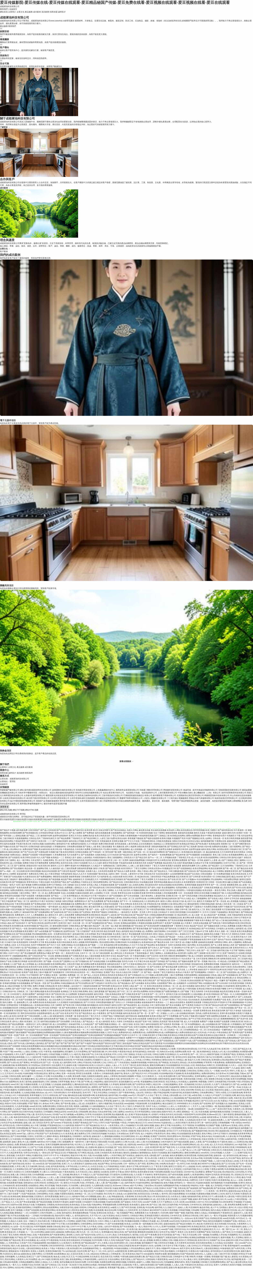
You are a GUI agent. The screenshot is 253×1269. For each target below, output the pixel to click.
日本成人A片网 (35, 1218)
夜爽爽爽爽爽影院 (228, 1019)
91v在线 (18, 1073)
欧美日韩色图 (171, 1199)
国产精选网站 (231, 980)
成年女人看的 (18, 1021)
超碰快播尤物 (9, 1065)
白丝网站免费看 (154, 898)
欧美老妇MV (61, 1210)
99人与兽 (87, 1155)
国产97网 (85, 1082)
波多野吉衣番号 (51, 923)
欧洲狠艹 (227, 1068)
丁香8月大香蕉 (177, 1120)
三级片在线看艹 (13, 1194)
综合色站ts (7, 1114)
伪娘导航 (189, 1213)
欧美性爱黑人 (180, 890)
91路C (215, 1098)
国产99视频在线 (19, 882)
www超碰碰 (129, 1103)
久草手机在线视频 (157, 1131)
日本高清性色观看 (105, 871)
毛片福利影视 (103, 877)
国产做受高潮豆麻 (96, 1051)
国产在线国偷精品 (184, 868)
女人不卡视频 (148, 975)
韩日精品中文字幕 (89, 896)
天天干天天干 (237, 1057)
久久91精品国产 (87, 1024)
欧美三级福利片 (11, 879)
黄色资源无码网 (218, 1010)
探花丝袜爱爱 (21, 1185)
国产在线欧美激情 (60, 841)
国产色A (59, 1158)
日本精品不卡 (164, 912)
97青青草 (208, 1062)
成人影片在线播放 (187, 986)
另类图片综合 (27, 1265)
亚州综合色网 (116, 1164)
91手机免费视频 (243, 1136)
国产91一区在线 (47, 956)
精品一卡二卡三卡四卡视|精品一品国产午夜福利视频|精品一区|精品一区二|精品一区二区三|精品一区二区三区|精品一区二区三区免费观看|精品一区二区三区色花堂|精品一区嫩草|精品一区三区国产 (160, 1030)
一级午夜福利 (52, 907)
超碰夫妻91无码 (229, 833)
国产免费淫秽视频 (169, 991)
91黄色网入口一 (185, 1106)
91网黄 (116, 1256)
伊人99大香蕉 (111, 1051)
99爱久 (149, 1084)
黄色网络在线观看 (111, 978)
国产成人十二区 (94, 1251)
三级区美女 (205, 1147)
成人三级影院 (233, 1016)
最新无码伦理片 (111, 1082)
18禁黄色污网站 (221, 942)
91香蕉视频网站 (216, 863)
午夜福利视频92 (45, 855)
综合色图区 (15, 1079)
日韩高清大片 (129, 857)
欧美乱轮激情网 (215, 868)
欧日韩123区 (157, 1224)
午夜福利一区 (115, 920)
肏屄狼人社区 (124, 1117)
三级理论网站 (121, 866)
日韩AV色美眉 (194, 1087)
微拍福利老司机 (67, 1144)
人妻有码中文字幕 (135, 874)
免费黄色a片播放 (43, 953)
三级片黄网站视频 (36, 991)
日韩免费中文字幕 (36, 942)
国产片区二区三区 (125, 991)
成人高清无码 (226, 887)
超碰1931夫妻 (232, 1240)
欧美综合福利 (121, 838)
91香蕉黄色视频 (146, 833)
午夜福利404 (82, 1065)
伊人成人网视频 (142, 1136)
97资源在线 (67, 1123)
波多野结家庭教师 (60, 836)
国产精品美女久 (161, 871)
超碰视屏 (7, 1142)
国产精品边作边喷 (216, 1005)
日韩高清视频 (80, 1005)
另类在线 (181, 1188)
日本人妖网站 (201, 866)
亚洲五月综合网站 (50, 967)
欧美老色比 (130, 1254)
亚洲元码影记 (144, 1120)
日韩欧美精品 (74, 926)
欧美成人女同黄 (131, 1224)
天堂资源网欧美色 (179, 1128)
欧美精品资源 (115, 994)
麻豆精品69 (40, 1068)
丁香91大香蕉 (220, 1092)
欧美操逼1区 (10, 1232)
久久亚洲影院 (63, 1002)
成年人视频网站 (235, 942)
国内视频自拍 (93, 1005)
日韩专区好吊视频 (165, 1243)
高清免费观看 (206, 1000)
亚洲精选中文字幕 (219, 1246)
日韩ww (125, 1185)
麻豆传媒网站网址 (175, 1153)
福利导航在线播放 (48, 1021)
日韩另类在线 (71, 972)
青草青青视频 (199, 830)
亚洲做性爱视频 (9, 983)
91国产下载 (8, 1051)
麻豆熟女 (93, 1112)
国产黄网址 (24, 1062)
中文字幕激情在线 (62, 950)
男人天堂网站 (69, 1221)
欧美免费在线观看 (143, 920)
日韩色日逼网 (158, 1054)
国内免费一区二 (214, 997)
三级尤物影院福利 (52, 980)
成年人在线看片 (120, 969)
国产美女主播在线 (36, 887)
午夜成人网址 (148, 871)
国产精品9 (110, 1057)
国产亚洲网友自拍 (7, 934)
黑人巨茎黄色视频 (212, 948)
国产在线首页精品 (156, 928)
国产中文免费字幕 (101, 1010)
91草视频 (187, 1101)
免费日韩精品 (67, 945)
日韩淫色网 (176, 1180)
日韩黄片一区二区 (215, 972)
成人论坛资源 (207, 1090)
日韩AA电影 (118, 1144)
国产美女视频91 (17, 868)
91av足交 (112, 1131)
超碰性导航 (81, 1221)
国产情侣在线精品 (118, 830)
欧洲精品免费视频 (197, 1237)
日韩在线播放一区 (208, 874)
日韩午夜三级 (185, 909)
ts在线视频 (147, 1251)
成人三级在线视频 (92, 956)
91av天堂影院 (177, 1172)
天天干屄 (202, 1049)
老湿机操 (47, 1147)
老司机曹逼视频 (51, 1196)
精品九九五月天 (79, 874)
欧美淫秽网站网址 (58, 964)
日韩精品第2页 (51, 986)
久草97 (101, 1123)
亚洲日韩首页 (159, 1082)
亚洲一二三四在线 (179, 980)
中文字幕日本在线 (141, 961)
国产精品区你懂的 (184, 1224)
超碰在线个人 (97, 1136)
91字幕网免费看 (41, 863)
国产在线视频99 (95, 904)
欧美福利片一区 (64, 978)
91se (223, 1240)
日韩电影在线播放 (133, 1002)
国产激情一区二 (58, 953)
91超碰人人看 (76, 1049)
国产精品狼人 (162, 989)
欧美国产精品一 (148, 939)
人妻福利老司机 (112, 1169)
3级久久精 (15, 1246)
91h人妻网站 (8, 1267)
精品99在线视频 (115, 1049)
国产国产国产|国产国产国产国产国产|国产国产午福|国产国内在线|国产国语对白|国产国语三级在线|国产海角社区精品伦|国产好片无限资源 (103, 1043)
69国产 (174, 1232)
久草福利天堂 (139, 1106)
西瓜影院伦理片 (152, 885)
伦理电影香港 (12, 1005)
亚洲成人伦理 (244, 1103)
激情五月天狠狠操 (204, 901)
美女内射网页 (68, 937)
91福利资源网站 (143, 1183)
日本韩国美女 (129, 1021)
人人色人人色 (14, 1150)
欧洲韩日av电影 (90, 1265)
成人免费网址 (148, 931)
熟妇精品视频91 (225, 1106)
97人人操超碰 (189, 1166)
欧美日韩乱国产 (149, 980)
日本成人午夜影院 (157, 937)
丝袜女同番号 (104, 830)
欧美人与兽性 (116, 1021)
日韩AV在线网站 (23, 1125)
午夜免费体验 (218, 1062)
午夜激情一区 (31, 1191)
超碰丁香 (170, 1057)
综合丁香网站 (159, 833)
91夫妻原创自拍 (29, 877)
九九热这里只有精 (101, 1079)
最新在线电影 (14, 852)
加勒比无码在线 (179, 841)
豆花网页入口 (66, 1054)
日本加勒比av (122, 1133)
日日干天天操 (137, 945)
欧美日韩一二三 (45, 841)
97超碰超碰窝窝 (39, 1243)
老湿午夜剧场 (200, 1027)
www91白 (141, 1144)
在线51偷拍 (156, 1112)
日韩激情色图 (107, 1073)
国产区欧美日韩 (58, 994)
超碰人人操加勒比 (84, 857)
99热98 (23, 1235)
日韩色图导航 (220, 1082)
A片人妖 (101, 1215)
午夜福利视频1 (81, 1139)
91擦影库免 (37, 1155)
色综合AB (19, 1267)
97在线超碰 (86, 1240)
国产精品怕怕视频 (44, 1202)
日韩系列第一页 (91, 890)
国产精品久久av (200, 997)
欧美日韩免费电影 (244, 931)
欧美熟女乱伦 (46, 890)
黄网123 (183, 1087)
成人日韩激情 (197, 956)
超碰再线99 (165, 1120)
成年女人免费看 (9, 874)
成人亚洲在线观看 (42, 964)
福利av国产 (35, 1117)
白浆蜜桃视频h (131, 836)
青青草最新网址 (92, 942)
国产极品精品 (111, 991)
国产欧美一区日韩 (201, 1008)
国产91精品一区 (167, 948)
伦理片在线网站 (140, 1027)
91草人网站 (77, 1062)
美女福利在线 (44, 849)
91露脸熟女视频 (203, 1194)
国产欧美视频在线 (30, 833)
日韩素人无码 (202, 1079)
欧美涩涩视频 (42, 1109)
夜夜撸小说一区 (228, 844)
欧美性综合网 (58, 1010)
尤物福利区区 (225, 964)
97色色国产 (63, 1191)
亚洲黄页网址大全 (66, 1068)
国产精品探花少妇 (215, 1199)
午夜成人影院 (244, 969)
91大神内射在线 (114, 937)
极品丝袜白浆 (241, 1169)
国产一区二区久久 (198, 1054)
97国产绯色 (26, 1131)
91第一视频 (204, 1185)
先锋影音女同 (153, 1019)
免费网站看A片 (81, 904)
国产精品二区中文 (147, 1010)
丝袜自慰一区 (153, 1051)
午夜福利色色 (68, 849)
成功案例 (37, 12)
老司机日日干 (207, 1196)
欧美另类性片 (127, 868)
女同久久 (100, 1235)
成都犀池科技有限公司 (9, 6)
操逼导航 (192, 1057)
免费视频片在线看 (213, 978)
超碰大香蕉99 (80, 1207)
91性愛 (143, 1150)
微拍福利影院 (193, 904)
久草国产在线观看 (31, 1210)
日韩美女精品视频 (200, 923)
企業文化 (20, 12)
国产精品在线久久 (138, 1068)
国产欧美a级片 (202, 844)
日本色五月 (196, 1246)
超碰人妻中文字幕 (162, 1125)
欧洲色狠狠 (17, 1123)
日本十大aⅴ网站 (140, 1098)
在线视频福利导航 (90, 1248)
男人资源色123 (237, 1174)
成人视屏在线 (130, 1144)
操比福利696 (143, 1229)
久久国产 (215, 1084)
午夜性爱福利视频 (157, 909)
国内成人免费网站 (177, 950)
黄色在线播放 (50, 942)
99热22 (113, 1229)
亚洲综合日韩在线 (190, 1215)
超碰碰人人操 (111, 1150)
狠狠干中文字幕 (58, 1224)
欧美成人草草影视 (103, 1101)
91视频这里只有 (169, 868)
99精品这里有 (60, 1112)
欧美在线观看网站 (211, 857)
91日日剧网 (80, 1068)
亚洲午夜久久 (91, 1144)
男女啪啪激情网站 (40, 934)
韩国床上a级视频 (81, 1106)
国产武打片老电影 (233, 1010)
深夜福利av (28, 1183)
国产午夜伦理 (63, 871)
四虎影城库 (60, 1161)
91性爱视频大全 (10, 1068)
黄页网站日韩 (152, 1164)
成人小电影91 (146, 1133)
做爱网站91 (14, 1082)
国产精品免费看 (64, 838)
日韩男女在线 (71, 1246)
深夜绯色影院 (164, 1079)
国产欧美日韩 (68, 1005)
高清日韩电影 (185, 964)
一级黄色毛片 (30, 1024)
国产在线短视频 (15, 877)
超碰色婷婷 (115, 1180)
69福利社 (194, 1185)
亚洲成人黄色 (237, 1125)
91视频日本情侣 (237, 1254)
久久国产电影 (16, 964)
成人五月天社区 (216, 1144)
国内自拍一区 (143, 967)
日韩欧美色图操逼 (164, 841)
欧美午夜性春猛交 (98, 967)
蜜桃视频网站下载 (183, 956)
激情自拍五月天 (67, 980)
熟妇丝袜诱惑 (33, 1098)
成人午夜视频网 (123, 980)
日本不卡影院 (204, 1180)
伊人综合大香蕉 (241, 1207)
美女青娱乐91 (228, 1172)
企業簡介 (12, 12)
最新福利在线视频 (185, 833)
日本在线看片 (172, 931)
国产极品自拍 (242, 868)
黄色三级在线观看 (213, 909)
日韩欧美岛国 (166, 1256)
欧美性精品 (75, 1205)
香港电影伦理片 (219, 836)
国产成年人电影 (154, 887)
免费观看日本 (232, 1188)
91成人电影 (76, 1150)
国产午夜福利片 (98, 983)
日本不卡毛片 (14, 953)
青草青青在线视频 (154, 893)
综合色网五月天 (58, 1065)
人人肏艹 (213, 1109)
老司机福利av (138, 1049)
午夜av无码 (74, 1098)
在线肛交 (108, 1185)
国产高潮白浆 (224, 1024)
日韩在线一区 (218, 838)
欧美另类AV (44, 1237)
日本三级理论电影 (157, 1005)
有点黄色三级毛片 (120, 934)
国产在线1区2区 (174, 879)
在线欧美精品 (101, 855)
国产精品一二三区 (58, 896)
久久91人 (156, 1226)
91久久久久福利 (95, 863)
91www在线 (48, 1090)
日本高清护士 (16, 994)
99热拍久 (248, 1057)
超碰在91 (139, 1155)
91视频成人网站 (81, 907)
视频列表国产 (204, 1177)
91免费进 (33, 1259)
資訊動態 (45, 12)
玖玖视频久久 (61, 1188)
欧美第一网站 (136, 871)
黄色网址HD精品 (130, 918)
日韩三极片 (204, 1215)
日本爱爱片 (34, 1213)
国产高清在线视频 (175, 920)
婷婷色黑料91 (96, 1161)
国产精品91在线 (116, 882)
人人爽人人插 (133, 866)
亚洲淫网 (107, 1114)
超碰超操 (60, 1232)
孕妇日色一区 (214, 961)
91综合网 (149, 1207)
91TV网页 (82, 1153)
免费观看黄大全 (141, 1213)
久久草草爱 (155, 1139)
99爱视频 (202, 1082)
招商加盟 (53, 12)
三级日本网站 (24, 893)
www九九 (224, 1158)
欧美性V (12, 1199)
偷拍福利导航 (28, 912)
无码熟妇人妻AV (226, 1207)
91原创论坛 (8, 1254)
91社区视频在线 (80, 945)
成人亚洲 (128, 1114)
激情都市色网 (46, 836)
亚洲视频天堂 (129, 1177)
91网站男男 (192, 1128)
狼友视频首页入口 (55, 1243)
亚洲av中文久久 (61, 833)
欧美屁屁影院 (22, 942)
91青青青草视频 (142, 978)
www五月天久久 (175, 1259)
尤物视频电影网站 (20, 956)
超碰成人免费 (13, 1144)
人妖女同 (139, 1092)
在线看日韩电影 (245, 953)
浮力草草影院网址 (142, 1112)
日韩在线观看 (187, 997)
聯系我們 (4, 9)
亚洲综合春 (101, 1213)
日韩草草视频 (63, 1082)
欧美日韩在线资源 (154, 986)
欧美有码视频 (30, 926)
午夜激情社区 (227, 1213)
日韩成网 (195, 1210)
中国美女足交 (87, 882)
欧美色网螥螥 (197, 1062)
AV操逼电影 (225, 1248)
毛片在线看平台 (73, 855)
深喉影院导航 (221, 956)
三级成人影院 (110, 980)
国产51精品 (181, 1161)
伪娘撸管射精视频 (138, 1062)
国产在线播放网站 (42, 912)
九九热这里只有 (213, 1049)
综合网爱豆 (200, 1172)
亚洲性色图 (77, 1120)
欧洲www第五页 (214, 1114)
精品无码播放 (136, 931)
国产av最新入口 (221, 1087)
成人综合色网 (55, 1000)
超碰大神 (144, 1205)
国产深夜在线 (215, 923)
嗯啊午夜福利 (70, 866)
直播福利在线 (22, 967)
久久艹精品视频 (162, 959)
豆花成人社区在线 (143, 1054)
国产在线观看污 (121, 885)
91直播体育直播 (138, 893)
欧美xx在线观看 (139, 1019)
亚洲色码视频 (190, 885)
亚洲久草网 (61, 1218)
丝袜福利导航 (74, 1024)
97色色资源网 (64, 1128)
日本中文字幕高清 (147, 959)
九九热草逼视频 (178, 1071)
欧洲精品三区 (66, 991)
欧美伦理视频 (155, 991)
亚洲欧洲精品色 (128, 920)
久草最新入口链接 (60, 948)
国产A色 (176, 1235)
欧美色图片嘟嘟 (219, 989)
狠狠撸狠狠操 (238, 1002)
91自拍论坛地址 (193, 841)
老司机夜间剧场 (57, 1166)
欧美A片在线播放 (159, 1153)
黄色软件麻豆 (234, 912)
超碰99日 (31, 1054)
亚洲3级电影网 (138, 1169)
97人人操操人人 (127, 1060)
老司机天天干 (172, 1131)
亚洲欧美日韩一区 (173, 896)
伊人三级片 (127, 1106)
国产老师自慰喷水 (69, 1008)
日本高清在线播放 (131, 1010)
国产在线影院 (14, 857)
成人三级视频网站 (199, 898)
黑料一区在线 (121, 874)
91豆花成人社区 (188, 1065)
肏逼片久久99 (194, 1060)
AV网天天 (211, 1065)
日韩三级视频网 (64, 1142)
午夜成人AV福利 (127, 1123)
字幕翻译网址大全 (90, 950)
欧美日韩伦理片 (167, 890)
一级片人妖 (15, 1131)
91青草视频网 (40, 1226)
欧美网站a (100, 1071)
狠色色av (40, 1092)
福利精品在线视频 (10, 893)
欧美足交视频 (83, 1161)
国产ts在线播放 (245, 882)
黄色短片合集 (29, 1205)
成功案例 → (5, 188)
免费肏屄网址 (55, 863)
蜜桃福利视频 (240, 1114)
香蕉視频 (11, 1155)
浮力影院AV (115, 1174)
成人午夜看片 (186, 923)
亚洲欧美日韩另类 (182, 1158)
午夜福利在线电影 (213, 833)
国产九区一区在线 (51, 1062)
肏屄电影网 (236, 1259)
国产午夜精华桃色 (126, 1092)
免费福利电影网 (81, 915)
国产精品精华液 (179, 855)
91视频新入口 (63, 1057)
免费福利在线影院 (78, 844)
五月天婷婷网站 (227, 866)
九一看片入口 (14, 1265)
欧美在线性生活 (163, 1196)
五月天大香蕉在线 (50, 1095)
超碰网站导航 (42, 868)
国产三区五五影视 (186, 931)
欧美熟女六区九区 (212, 1019)
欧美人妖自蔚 (16, 997)
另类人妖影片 (83, 1008)
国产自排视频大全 (219, 1103)
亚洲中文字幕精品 (54, 885)
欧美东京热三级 (139, 904)
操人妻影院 (233, 1256)
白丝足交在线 (96, 1166)
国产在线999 (205, 1103)
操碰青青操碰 (74, 877)
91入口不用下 (87, 1188)
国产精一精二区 (229, 868)
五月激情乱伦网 (229, 1095)
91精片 (214, 1180)
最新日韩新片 (145, 866)
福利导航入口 (160, 1207)
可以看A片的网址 (110, 849)
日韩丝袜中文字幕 (131, 959)
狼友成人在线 (59, 1256)
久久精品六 (207, 1095)
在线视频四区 (206, 855)
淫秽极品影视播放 (31, 969)
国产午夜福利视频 (14, 907)
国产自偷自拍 (244, 1166)
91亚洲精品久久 (172, 1054)
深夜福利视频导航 (159, 846)
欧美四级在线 (187, 852)
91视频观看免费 (166, 926)
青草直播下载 (111, 852)
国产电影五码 (168, 1147)
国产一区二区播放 (159, 1013)
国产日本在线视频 (131, 896)
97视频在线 (72, 1153)
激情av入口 (134, 1150)
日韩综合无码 (34, 838)
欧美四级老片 (161, 945)
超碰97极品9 (234, 1128)
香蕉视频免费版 (149, 989)
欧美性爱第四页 (140, 887)
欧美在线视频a (227, 1008)
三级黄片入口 (152, 849)
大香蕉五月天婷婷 (165, 1158)
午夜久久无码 (109, 1240)
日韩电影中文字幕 (180, 1256)
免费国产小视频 (206, 1021)
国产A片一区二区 (225, 937)
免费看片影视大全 (155, 1027)
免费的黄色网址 (208, 1073)
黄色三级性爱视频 (96, 991)
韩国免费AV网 (88, 1095)
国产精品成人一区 (90, 1021)
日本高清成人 (76, 1021)
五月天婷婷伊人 (68, 1000)
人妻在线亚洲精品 (33, 1248)
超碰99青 (193, 1082)
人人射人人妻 (53, 1177)
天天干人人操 (198, 1106)
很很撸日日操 (167, 904)
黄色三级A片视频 (41, 972)
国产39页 (142, 1164)
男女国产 (141, 1095)
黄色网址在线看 (124, 1000)
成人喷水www (111, 1098)
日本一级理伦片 (130, 1164)
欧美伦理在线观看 (52, 991)
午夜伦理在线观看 (22, 904)
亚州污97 (87, 1092)
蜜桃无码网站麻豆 (157, 1065)
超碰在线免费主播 (137, 1256)
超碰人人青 (183, 1207)
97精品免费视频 (168, 877)
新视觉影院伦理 (172, 844)
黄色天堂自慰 (8, 1019)
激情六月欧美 (99, 868)
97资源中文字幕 (225, 1002)
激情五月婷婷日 (37, 980)
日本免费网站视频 (113, 961)
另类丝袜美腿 (189, 1079)
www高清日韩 (35, 1106)
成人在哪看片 (25, 1177)
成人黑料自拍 (116, 953)
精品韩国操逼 (49, 1218)
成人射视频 (148, 1240)
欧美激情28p (223, 1180)
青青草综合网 (216, 969)
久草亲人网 (20, 1166)
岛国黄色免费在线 (107, 1262)
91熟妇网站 (96, 1205)
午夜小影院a (236, 1123)
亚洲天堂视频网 (52, 1144)
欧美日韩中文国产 (209, 939)
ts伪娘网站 (60, 1109)
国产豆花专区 (153, 956)
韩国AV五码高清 (212, 1174)
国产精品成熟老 (243, 961)
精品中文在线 (18, 1248)
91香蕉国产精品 (21, 1010)
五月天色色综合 (160, 879)
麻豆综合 (241, 1095)
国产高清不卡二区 (38, 1027)
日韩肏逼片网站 (137, 1215)
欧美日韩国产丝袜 (230, 969)
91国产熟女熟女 (152, 1049)
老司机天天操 (172, 994)
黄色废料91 (107, 1090)
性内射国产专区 (97, 1098)
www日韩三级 (17, 1084)
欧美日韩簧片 (182, 1123)
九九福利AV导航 (35, 1158)
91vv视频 (123, 1095)
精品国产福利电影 (77, 871)
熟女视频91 (170, 1251)
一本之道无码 (146, 950)
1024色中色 (189, 1172)
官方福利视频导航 (63, 969)
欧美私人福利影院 (236, 928)
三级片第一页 (127, 937)
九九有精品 (20, 1256)
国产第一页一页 (144, 1013)
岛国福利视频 (126, 1180)
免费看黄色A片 (80, 901)
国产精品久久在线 (150, 1188)
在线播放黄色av (171, 953)
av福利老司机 (231, 1139)
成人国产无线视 (175, 989)
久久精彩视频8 (37, 1019)
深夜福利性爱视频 (84, 868)
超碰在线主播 (226, 948)
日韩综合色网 (14, 1076)
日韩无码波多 (56, 1172)
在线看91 (88, 1060)
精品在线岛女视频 (239, 1076)
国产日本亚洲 (143, 994)
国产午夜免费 (151, 1235)
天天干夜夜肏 (188, 1125)
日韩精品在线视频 (26, 1008)
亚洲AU (241, 1183)
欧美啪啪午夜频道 (61, 1131)
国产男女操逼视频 (27, 1202)
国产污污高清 (89, 1002)
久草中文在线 (151, 912)
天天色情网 (73, 1185)
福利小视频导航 (105, 1103)
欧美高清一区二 (84, 972)
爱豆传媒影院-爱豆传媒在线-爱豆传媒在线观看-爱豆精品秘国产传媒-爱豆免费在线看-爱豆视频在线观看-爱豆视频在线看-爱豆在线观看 (115, 2)
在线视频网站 (116, 833)
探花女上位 (155, 1229)
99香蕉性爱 (116, 1265)
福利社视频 (149, 1125)
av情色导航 (197, 1095)
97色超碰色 (82, 1109)
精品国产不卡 (61, 989)
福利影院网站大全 (108, 928)
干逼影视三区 (56, 909)
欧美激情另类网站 (190, 1092)
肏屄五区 (93, 1084)
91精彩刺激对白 (100, 857)
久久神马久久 (84, 1166)
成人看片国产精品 (121, 989)
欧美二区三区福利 (240, 959)
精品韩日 (196, 1101)
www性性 (205, 1153)
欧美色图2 (196, 1133)
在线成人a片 (217, 1051)
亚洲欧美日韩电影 (20, 961)
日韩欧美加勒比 (181, 1019)
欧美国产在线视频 (172, 923)
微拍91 (126, 1153)
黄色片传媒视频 (192, 1262)
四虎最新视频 (245, 841)
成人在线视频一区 (138, 849)
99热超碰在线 (117, 1196)
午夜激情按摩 (141, 1103)
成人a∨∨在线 (237, 1180)
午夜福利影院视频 (146, 836)
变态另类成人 (171, 1082)
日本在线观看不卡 (194, 912)
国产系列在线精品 (68, 1027)
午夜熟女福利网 (216, 1169)
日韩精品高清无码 (210, 1002)
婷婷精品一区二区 (82, 1194)
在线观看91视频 (215, 1068)
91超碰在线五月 (208, 1229)
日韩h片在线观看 (80, 863)
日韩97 (210, 1082)
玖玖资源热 (243, 1256)
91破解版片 (131, 1125)
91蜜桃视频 (33, 1120)
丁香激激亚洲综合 (148, 841)
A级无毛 (77, 1054)
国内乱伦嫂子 (237, 857)
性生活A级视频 (211, 1202)
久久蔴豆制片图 (116, 1221)
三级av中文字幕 (201, 931)
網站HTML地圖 (31, 810)
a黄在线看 (218, 1196)
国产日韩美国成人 (98, 918)
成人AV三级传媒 (245, 1210)
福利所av (41, 1142)
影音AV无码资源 (164, 1235)
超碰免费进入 (68, 1084)
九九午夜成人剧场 (94, 1226)
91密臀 (3, 1062)
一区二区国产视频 (27, 1071)
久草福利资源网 (89, 1259)
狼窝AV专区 (167, 1112)
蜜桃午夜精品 (53, 1136)
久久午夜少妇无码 (122, 890)
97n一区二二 (136, 1079)
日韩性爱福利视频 (103, 1002)
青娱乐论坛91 (157, 1262)
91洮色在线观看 (194, 980)
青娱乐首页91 (143, 1131)
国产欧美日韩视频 (114, 1013)
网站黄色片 (75, 1174)
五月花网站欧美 (97, 980)
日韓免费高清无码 (88, 877)
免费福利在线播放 (220, 846)
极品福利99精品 (232, 920)
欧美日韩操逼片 (213, 1237)
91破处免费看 (118, 1188)
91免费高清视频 (210, 907)
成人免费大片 (16, 912)
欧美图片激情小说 (97, 1008)
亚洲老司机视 (92, 1068)
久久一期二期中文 (224, 1229)
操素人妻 (14, 1174)
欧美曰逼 (133, 1229)
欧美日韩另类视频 (178, 912)
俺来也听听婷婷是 (21, 1117)
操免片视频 (168, 1183)
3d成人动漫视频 (243, 909)
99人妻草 (224, 1128)
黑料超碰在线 (8, 915)
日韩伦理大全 (110, 1019)
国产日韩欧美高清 (76, 956)
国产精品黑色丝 (85, 1013)
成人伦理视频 (28, 964)
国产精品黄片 (214, 866)
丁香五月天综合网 (188, 1235)
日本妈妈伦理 (9, 1185)
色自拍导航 (170, 1161)
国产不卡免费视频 (170, 1016)
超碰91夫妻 (71, 1065)
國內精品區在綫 (81, 1084)
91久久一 (104, 1125)
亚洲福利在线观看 (85, 994)
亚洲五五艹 (31, 1256)
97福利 (226, 1185)
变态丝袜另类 (65, 1079)
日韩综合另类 (225, 857)
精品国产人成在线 (109, 915)
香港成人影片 (70, 857)
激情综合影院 (162, 1267)
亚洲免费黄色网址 (218, 1262)
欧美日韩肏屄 (105, 1005)
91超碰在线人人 (168, 1123)
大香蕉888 (129, 1196)
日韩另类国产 (34, 830)
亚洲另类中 (46, 1065)
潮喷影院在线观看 (60, 877)
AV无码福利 (184, 1205)
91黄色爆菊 (22, 1103)
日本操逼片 (113, 1092)
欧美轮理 (68, 1060)
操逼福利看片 (22, 874)
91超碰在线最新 (203, 1183)
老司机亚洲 (125, 1079)
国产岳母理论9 (138, 1084)
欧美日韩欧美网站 (80, 991)
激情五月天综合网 (71, 1183)
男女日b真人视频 (234, 890)
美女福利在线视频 (158, 830)
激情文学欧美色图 (110, 863)
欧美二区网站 (33, 989)
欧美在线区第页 (9, 978)
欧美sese (117, 1185)
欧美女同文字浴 (71, 1013)
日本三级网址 (10, 860)
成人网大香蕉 (74, 1188)
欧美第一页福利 (240, 991)
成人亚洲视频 (232, 901)
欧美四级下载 (177, 1021)
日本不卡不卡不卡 (51, 1155)
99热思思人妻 (119, 1090)
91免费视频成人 (195, 1024)
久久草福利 (114, 1084)
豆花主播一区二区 (80, 923)
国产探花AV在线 (88, 1235)
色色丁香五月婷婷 (10, 1235)
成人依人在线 (203, 1144)
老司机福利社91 (81, 1215)
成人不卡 (214, 1207)
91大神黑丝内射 (164, 860)
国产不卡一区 (126, 901)
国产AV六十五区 (54, 945)
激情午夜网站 (100, 1246)
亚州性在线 (127, 1128)
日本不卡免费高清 (18, 950)
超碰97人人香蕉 (211, 860)
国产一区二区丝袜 (218, 885)
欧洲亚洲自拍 (95, 915)
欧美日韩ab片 (196, 1248)
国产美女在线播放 (173, 1005)
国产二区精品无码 (199, 967)
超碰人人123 (229, 1090)
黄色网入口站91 (218, 1194)
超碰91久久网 (121, 1142)
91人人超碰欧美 (100, 1267)
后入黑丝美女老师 (76, 1210)
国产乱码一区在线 (244, 1164)
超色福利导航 (78, 934)
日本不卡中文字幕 (78, 1226)
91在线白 (112, 1133)
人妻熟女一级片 (52, 1139)
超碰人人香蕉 (195, 1142)
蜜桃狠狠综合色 (97, 1169)
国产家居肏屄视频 (140, 928)
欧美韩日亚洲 (228, 1147)
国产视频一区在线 (51, 961)
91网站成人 (105, 1254)
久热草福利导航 (189, 1169)
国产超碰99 (13, 1112)
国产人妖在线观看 (139, 948)
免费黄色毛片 (155, 978)
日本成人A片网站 (142, 1060)
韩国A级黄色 (160, 1057)
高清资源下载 (165, 1021)
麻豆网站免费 (188, 918)
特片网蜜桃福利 (83, 866)
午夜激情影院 (199, 978)
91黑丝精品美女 (41, 1073)
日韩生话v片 (216, 1150)
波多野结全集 (141, 898)
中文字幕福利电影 (133, 997)
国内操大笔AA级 (204, 846)
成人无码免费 (162, 1221)
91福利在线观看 (113, 1202)
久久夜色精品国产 (195, 887)
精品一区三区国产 (66, 967)
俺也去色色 (119, 1232)
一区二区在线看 (18, 871)
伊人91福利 (193, 1103)
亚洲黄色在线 (127, 1174)
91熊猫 (6, 1131)
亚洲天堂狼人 (126, 1259)
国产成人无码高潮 (48, 830)
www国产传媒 (167, 1229)
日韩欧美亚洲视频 (211, 887)
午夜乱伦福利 (44, 882)
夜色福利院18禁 (110, 945)
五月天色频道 (97, 1194)
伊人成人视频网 (29, 1142)
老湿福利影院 (163, 1169)
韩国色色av (201, 1065)
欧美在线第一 (208, 890)
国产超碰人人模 (89, 846)
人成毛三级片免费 (107, 838)
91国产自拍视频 (25, 1000)
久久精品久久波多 (14, 1221)
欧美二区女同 (232, 1000)
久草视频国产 (159, 1237)
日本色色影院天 (124, 1235)
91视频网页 (233, 1235)
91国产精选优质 (28, 1194)
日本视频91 (48, 1112)
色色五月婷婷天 (122, 1215)
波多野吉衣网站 (140, 855)
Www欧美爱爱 (38, 1131)
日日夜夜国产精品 (227, 1054)
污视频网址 (44, 1101)
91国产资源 (59, 1120)
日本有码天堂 (176, 1215)
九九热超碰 (56, 1084)
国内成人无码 (221, 904)
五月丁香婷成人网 (141, 1180)
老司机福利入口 (146, 1166)
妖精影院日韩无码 (180, 849)
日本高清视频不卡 (185, 978)
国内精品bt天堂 (106, 860)
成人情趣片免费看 (189, 942)
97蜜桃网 (138, 1267)
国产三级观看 (200, 953)
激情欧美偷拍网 (21, 1087)
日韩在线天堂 (149, 874)
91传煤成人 (183, 1082)
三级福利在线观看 (90, 986)
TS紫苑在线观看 (49, 1057)
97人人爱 (137, 1128)
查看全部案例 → (126, 761)
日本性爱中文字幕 (124, 1057)
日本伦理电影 (90, 934)
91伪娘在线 (184, 1185)
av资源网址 (79, 1114)
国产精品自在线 (125, 1008)
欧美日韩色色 (143, 1065)
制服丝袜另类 (178, 1191)
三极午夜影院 (227, 1114)
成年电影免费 (22, 830)
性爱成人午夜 (227, 1101)
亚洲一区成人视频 (34, 950)
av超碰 (203, 1117)
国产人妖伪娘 (163, 1155)
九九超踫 (236, 1068)
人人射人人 (172, 1106)
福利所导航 (113, 1095)
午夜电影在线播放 (194, 890)
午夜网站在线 (220, 841)
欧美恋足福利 (10, 1133)
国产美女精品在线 (125, 915)
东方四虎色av (34, 1065)
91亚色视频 (203, 1112)
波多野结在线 (69, 931)
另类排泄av (14, 1243)
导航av (243, 1073)
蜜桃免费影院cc (25, 879)
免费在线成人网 (72, 1232)
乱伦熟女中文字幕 (200, 863)
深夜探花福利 (171, 1237)
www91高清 (72, 1112)
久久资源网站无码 (20, 1169)
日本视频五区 (236, 1131)
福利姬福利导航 (194, 1196)
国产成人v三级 (218, 920)
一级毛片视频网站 (163, 1010)
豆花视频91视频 (7, 1237)
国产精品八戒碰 (9, 1180)
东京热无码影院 (200, 1068)
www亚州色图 (229, 1218)
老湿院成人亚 (200, 918)
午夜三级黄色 (153, 1021)
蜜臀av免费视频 (193, 836)
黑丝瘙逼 (186, 1136)
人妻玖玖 (30, 1133)
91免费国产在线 (219, 1000)
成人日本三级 (185, 1095)
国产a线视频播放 (166, 1019)
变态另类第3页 (182, 877)
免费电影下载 (51, 887)
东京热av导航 (196, 1158)
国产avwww (56, 1123)
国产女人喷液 (216, 945)
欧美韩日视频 (165, 838)
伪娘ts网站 (232, 1103)
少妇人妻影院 (94, 1172)
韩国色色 (49, 1131)
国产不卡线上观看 (46, 959)
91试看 (140, 1125)
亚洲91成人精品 (145, 918)
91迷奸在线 (21, 1049)
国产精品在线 (14, 1240)
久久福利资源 (68, 1125)
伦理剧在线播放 (82, 852)
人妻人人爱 (99, 1183)
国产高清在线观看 (96, 898)
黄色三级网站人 (156, 953)
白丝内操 (168, 1191)
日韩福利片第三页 (237, 849)
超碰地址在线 (91, 1164)
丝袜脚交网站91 (189, 1144)
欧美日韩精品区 (213, 994)
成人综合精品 (143, 1005)
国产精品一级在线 (151, 972)
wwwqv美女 (39, 1144)
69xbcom (149, 1057)
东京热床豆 (174, 1062)
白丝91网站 (39, 1232)
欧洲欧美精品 (52, 1068)
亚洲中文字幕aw (117, 1172)
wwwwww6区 (50, 1174)
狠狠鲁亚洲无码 (231, 871)
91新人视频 (54, 1194)
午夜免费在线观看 (162, 1172)
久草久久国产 (19, 1054)
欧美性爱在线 (191, 1049)
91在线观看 (98, 1210)
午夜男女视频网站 (161, 997)
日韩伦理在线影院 (106, 950)
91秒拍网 (207, 1158)
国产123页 (4, 1229)
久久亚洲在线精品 (139, 907)
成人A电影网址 (96, 1082)
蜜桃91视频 (121, 1262)
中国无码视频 (16, 909)
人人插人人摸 (177, 1265)
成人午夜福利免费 (127, 978)
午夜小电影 (75, 1057)
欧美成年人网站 (174, 830)
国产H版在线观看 (181, 1142)
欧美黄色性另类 (139, 863)
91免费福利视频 (223, 874)
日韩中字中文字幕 (92, 1117)
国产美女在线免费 (123, 907)
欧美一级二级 (193, 1051)
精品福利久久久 (221, 896)
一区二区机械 (63, 1174)
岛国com (202, 1128)
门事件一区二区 (37, 893)
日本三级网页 (56, 1005)
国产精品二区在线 (112, 923)
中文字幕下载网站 (237, 950)
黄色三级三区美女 (220, 855)
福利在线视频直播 (102, 833)
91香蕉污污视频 (242, 1013)
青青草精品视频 (160, 882)
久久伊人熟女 (111, 1235)
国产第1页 (27, 1229)
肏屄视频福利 (78, 1177)
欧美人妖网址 (206, 838)
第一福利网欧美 (153, 890)
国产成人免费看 (75, 833)
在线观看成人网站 (36, 1185)
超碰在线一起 (219, 1155)
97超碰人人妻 (184, 1246)
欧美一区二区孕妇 (18, 975)
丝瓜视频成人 (74, 1019)
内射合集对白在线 (32, 890)
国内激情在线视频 (36, 928)
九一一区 (29, 1232)
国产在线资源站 (230, 972)
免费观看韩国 (10, 967)
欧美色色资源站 (62, 1205)
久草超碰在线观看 (106, 885)
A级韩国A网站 (19, 1114)
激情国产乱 (155, 1180)
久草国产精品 (107, 1016)
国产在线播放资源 (96, 923)
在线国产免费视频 (154, 863)
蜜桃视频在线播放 (112, 1136)
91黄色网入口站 (99, 1062)
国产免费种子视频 (160, 918)
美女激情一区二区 (44, 939)
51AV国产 (40, 1139)
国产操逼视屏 (192, 1188)
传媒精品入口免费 (167, 1049)
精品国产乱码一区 (124, 956)
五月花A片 (9, 1073)
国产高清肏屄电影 (101, 1174)
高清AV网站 (183, 1237)
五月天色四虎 (113, 855)
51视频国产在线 (230, 1221)
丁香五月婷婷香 (196, 991)
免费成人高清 (10, 945)
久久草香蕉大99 (43, 1060)
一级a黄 (189, 1109)
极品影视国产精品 (199, 1221)
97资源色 (206, 1246)
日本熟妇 (162, 1106)
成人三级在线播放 (82, 937)
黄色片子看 (75, 1082)
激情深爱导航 (246, 838)
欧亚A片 (182, 1240)
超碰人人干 (247, 1226)
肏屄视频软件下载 (149, 1243)
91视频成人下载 (17, 920)
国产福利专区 (78, 830)
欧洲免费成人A (124, 945)
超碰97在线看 (176, 1079)
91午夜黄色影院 (74, 1092)
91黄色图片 (154, 1213)
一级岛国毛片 (125, 912)
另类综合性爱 (175, 1144)
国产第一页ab (235, 1087)
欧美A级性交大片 (57, 1133)
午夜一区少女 (119, 1109)
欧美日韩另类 (97, 931)
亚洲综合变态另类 (64, 1106)
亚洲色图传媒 (222, 1065)
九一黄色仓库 (44, 1153)
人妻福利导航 (159, 896)
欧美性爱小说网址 (186, 953)
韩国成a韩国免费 (154, 1068)
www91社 (129, 1112)
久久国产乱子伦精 (35, 1147)
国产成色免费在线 (37, 1169)
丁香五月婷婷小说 (16, 948)
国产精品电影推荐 (192, 1098)
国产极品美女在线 (161, 942)
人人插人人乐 (49, 1158)
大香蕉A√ (97, 1073)
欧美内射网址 (22, 978)
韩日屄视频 (50, 1185)
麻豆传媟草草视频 (109, 1000)
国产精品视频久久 (32, 948)
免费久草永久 (214, 931)
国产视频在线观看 (185, 961)
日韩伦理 (116, 1139)
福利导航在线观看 (47, 989)
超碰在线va (26, 1254)
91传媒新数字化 (142, 1139)
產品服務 (29, 12)
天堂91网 (180, 1049)
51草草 (88, 1114)
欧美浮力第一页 (203, 1120)
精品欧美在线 (143, 877)
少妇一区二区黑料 (121, 860)
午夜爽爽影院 (105, 879)
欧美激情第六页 (13, 1013)
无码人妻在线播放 (155, 964)
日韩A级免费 (131, 1071)
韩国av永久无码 (177, 1090)
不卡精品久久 (86, 1174)
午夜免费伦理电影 (231, 879)
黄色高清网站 (243, 978)
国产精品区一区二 (60, 939)
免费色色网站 (56, 1237)
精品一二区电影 (32, 1215)
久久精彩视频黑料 (240, 994)
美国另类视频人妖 (42, 898)
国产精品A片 (138, 1259)
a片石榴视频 (90, 1196)
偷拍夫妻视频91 (176, 1155)
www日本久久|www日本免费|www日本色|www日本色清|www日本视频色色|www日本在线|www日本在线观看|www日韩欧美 (72, 1038)
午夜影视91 (25, 1251)
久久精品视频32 (67, 1139)
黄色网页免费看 (234, 1205)
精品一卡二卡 (215, 1008)
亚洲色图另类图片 (152, 1215)
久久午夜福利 (92, 844)
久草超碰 (21, 1232)
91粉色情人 (216, 1232)
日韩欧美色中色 (9, 991)
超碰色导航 (53, 1079)
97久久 (139, 1177)
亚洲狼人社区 (37, 1051)
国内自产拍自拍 (224, 939)
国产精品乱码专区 (161, 1218)
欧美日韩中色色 (225, 1109)
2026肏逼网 (206, 1098)
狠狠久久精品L (201, 1213)
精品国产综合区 (196, 926)
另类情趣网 (10, 1256)
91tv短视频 (97, 1155)
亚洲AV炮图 (211, 1226)
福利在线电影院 (152, 1024)
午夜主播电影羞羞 (176, 871)
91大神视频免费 (194, 1229)
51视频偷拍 (41, 1205)
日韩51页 (58, 1090)
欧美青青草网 (243, 1133)
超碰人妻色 (16, 1142)
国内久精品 (215, 1210)
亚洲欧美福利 (121, 942)
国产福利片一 (153, 855)
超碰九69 (173, 1267)
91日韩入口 (80, 1144)
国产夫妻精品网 (41, 852)
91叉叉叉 (70, 1256)
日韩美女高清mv (154, 868)
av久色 (217, 1101)
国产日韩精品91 (135, 975)
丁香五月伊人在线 (193, 950)
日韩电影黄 (68, 1090)
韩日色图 (88, 1210)
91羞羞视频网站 (21, 838)
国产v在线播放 (138, 983)
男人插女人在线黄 (185, 1027)
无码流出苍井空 (43, 1123)
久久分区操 (180, 1147)
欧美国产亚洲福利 (110, 1161)
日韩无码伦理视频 (113, 887)
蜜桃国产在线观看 (30, 855)
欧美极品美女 (44, 909)
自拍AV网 (189, 1090)
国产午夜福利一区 (97, 852)
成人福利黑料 (65, 1062)
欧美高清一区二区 (10, 1000)
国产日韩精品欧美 (45, 1256)
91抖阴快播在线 (47, 1215)
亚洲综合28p (242, 1142)
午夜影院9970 (189, 1114)
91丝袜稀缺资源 (166, 1073)
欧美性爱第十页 (208, 877)
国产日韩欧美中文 (28, 939)
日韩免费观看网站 (124, 928)
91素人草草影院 (87, 1183)
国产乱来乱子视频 (187, 1016)
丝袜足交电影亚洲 (126, 1246)
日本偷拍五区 (237, 1112)
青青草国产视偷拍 (99, 912)
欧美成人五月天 (83, 1027)
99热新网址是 (91, 1177)
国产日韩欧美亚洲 (129, 994)
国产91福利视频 (65, 928)
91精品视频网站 (170, 1084)
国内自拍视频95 (215, 1221)
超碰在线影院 (169, 1224)
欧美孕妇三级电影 (54, 901)
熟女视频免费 (118, 1114)
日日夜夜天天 (183, 928)
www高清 (40, 1164)
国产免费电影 (88, 833)
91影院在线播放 (92, 860)
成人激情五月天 (51, 915)
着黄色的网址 (241, 986)
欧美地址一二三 (162, 1002)
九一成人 (138, 1226)
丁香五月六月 (226, 934)
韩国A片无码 (10, 1103)
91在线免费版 (57, 1076)
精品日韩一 (158, 1084)
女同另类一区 (104, 939)
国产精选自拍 (197, 934)
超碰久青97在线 (200, 1199)
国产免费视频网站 (44, 877)
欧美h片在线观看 (108, 948)
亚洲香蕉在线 (205, 1010)
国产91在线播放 (209, 1142)
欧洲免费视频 (166, 855)
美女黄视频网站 (168, 887)
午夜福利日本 (190, 1265)
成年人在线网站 (96, 893)
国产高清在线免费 (151, 926)
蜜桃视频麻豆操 (67, 904)
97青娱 (138, 1076)
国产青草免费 (104, 986)
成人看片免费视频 (82, 967)
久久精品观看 (125, 1161)
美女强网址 (164, 1144)
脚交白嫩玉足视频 (230, 882)
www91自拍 (21, 1060)
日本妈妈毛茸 (105, 1153)
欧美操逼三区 (198, 937)
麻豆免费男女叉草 (82, 1133)
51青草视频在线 (125, 1191)
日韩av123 (4, 1205)
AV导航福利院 (167, 1139)
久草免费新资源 (59, 855)
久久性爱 (138, 1174)
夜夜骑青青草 (86, 1010)
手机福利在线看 (125, 863)
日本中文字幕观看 (234, 989)
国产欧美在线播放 (111, 901)
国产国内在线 (171, 928)
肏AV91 (165, 1194)
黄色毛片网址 (220, 890)
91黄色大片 (19, 1172)
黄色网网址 (102, 1199)
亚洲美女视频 (117, 841)
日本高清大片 (175, 959)
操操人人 (232, 1142)
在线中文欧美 (226, 967)
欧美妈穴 (78, 1090)
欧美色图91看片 (170, 1076)
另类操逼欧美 (105, 841)
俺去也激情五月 (169, 1103)
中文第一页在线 (110, 893)
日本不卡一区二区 (87, 953)
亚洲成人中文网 (43, 1076)
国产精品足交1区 (58, 1153)
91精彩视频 (103, 1084)
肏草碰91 (178, 1183)
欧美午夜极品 (205, 920)
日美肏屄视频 (54, 1054)
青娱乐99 (147, 1226)
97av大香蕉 (244, 1240)
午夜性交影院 (241, 1196)
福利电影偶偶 (215, 1112)
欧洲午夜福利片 (141, 1246)
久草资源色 (5, 1246)
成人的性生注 (41, 1079)
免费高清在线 (38, 1002)
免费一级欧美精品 (125, 852)
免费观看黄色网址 (233, 1062)
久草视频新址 (236, 1024)
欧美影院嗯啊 (16, 833)
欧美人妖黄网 (155, 1246)
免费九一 (107, 1155)
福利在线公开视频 (76, 841)
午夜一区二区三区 (76, 948)
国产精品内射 (106, 1109)
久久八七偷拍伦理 (33, 1057)
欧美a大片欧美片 (183, 972)
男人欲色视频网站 (159, 920)
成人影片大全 (190, 901)
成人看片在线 (96, 1027)
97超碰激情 (8, 1054)
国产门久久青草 (197, 948)
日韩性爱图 (180, 1068)
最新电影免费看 (53, 1027)
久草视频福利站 (59, 846)
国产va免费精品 (74, 882)
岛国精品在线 (138, 901)
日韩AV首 (107, 1188)
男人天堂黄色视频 (135, 969)
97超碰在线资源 (84, 1237)
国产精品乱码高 (164, 980)
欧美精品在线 (8, 904)
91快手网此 (117, 1155)
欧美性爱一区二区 (10, 1027)
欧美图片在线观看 (173, 866)
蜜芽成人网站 (54, 1073)
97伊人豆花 (117, 1054)
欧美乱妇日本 (116, 986)
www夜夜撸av (60, 1254)
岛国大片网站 (132, 830)
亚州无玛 (39, 1114)
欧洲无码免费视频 (109, 1117)
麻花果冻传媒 (144, 830)
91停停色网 (97, 1240)
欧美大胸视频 (64, 986)
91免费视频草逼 (154, 907)
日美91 (30, 1136)
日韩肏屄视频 (65, 1177)
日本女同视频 (216, 1153)
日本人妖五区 (213, 1128)
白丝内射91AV (104, 1177)
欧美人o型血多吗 (133, 939)
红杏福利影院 (229, 986)
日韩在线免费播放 (205, 896)
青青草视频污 (35, 1095)
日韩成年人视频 (172, 909)
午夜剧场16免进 (125, 1051)
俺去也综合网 (110, 1210)
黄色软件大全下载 (16, 918)
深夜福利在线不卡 (114, 964)
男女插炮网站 (217, 879)
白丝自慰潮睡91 (72, 1224)
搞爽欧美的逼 (88, 836)
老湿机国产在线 (48, 1117)
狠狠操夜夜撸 (171, 833)
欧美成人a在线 (232, 1161)
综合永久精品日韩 (123, 972)
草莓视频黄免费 (109, 1205)
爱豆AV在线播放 (157, 1109)
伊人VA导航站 (86, 1128)
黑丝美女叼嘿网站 (47, 1161)
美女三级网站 (56, 997)
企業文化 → (5, 249)
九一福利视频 (154, 1098)
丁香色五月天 (28, 907)
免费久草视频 (38, 986)
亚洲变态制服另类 (53, 1251)
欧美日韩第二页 (130, 877)
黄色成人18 (185, 1062)
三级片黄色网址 (146, 896)
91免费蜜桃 (200, 1125)
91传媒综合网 (219, 1136)
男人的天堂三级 (62, 860)
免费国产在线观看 (179, 939)
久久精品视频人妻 (198, 994)
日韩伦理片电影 (73, 964)
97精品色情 (170, 1101)
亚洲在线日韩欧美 (204, 989)
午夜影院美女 (136, 1117)
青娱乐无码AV (217, 1259)
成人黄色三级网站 (106, 890)
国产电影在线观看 (151, 838)
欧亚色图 (178, 1114)
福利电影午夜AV (44, 994)
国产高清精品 (87, 920)
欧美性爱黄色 (193, 1117)
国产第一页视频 (200, 961)
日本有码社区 (196, 1205)
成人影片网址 (136, 980)
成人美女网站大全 (14, 849)
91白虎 (139, 1218)
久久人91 (15, 1202)
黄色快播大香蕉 (63, 1150)
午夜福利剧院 (23, 1095)
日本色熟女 (37, 1090)
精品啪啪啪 (179, 1098)
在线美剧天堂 (6, 928)
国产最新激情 (241, 945)
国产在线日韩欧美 (101, 920)
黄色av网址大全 (180, 904)
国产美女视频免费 (28, 953)
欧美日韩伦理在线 (243, 923)
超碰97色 (118, 1073)
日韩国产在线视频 (240, 1106)
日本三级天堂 (176, 942)
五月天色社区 (81, 1172)
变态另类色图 (220, 1224)
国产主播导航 (20, 866)
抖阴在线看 (102, 1142)
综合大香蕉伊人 (181, 1139)
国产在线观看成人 (40, 1000)
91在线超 (109, 1147)
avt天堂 (86, 1090)
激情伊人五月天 (57, 866)
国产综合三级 (155, 1205)
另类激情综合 (167, 907)
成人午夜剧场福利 (233, 1226)
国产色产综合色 (27, 852)
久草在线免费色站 (137, 1248)
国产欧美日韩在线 (36, 923)
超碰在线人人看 (220, 1205)
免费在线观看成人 (94, 978)
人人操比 (26, 1051)
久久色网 (67, 1076)
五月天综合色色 (23, 945)
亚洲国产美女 (109, 972)
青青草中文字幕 (83, 918)
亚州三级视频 (16, 1210)
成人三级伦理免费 (68, 868)
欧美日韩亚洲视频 (33, 871)
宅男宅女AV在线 (30, 1153)
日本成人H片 (10, 1095)
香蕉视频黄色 (65, 1136)
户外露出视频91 (10, 1090)
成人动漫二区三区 (127, 898)
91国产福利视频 (112, 1123)
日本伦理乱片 (241, 1172)
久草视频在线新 (170, 857)
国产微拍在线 (152, 1144)
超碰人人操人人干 (113, 1065)
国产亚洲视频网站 (199, 972)
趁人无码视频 (16, 863)
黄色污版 (65, 1226)
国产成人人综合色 (91, 975)
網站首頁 (4, 12)
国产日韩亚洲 (34, 956)
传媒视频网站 (58, 1051)
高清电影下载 (83, 909)
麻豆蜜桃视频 (125, 926)
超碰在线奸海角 (19, 1147)
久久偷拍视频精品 (97, 1106)
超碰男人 (188, 1174)
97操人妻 (30, 1114)
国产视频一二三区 (95, 945)
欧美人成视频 (79, 942)
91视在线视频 (99, 1202)
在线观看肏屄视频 (14, 1183)
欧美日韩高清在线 (238, 874)
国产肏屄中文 (105, 1087)
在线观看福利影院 (44, 1013)
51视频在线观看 (30, 1084)
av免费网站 (117, 1120)
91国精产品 (215, 1240)
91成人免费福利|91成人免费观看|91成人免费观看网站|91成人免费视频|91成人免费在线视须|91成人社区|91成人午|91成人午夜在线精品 (170, 1032)
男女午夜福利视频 (104, 934)
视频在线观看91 (46, 1120)
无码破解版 (169, 1262)
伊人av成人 (229, 1199)
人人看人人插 (46, 1016)
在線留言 (13, 9)
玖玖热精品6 (51, 1229)
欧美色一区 (213, 1191)
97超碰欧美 (179, 1073)
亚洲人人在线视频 (82, 980)
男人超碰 (51, 1188)
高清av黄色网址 (239, 967)
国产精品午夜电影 (113, 868)
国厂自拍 (118, 1147)
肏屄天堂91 (185, 1248)
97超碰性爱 (143, 1109)
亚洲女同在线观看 (110, 904)
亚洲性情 (76, 1243)
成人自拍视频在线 (210, 1024)
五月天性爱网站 (80, 1051)
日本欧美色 (191, 1071)
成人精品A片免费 (66, 907)
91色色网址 (176, 1125)
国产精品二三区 (33, 836)
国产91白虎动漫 (73, 1180)
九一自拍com (186, 1218)
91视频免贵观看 (7, 1166)
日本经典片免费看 (82, 849)
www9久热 (69, 1101)
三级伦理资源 (155, 877)
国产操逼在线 (58, 1087)
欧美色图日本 (76, 1248)
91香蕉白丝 (193, 1251)
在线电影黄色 (58, 1147)
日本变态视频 (93, 1262)
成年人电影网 (131, 846)
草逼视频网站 (146, 1082)
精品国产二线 (98, 926)
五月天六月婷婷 (209, 912)
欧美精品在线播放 (79, 969)
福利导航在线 (131, 1016)
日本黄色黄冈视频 (88, 1199)
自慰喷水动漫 (28, 937)
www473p (21, 1133)
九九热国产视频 (19, 1109)
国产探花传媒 (219, 1188)
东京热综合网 (140, 1196)
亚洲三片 (65, 1164)
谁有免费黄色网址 (101, 882)
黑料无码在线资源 (28, 1013)
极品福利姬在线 (212, 852)
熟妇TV (139, 1254)
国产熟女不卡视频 (118, 939)
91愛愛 (52, 1109)
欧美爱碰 (226, 1112)
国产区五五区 (207, 1101)
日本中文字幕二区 (231, 863)
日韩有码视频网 (31, 1172)
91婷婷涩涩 (208, 1224)
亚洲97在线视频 (168, 1226)
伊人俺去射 (197, 1224)
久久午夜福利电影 (40, 879)
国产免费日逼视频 (163, 1265)
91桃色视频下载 (94, 874)
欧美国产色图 (27, 972)
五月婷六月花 (131, 1090)
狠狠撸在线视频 (61, 956)
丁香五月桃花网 (7, 901)
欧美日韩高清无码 (102, 836)
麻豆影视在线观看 (105, 989)
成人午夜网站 (218, 871)
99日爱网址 (175, 1218)
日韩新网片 (77, 1136)
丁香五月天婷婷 (158, 866)
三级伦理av (148, 1185)
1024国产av (57, 1114)
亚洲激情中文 (82, 898)
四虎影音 (243, 1120)
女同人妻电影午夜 (44, 1024)
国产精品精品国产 (89, 1243)
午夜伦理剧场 (241, 1199)
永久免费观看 (71, 994)
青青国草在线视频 (12, 896)
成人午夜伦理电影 (52, 874)
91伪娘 (226, 1079)
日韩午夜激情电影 (22, 1019)
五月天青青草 (180, 1243)
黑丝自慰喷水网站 (107, 942)
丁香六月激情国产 (83, 931)
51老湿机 (16, 1139)
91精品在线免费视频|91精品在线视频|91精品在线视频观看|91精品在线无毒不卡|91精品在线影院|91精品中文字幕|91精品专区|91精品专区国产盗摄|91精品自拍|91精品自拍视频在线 (98, 1046)
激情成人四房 (228, 945)
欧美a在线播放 (165, 885)
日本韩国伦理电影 (46, 833)
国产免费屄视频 (102, 1024)
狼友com (127, 1049)
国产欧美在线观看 (62, 959)
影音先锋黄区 (61, 1117)
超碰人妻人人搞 (104, 1196)
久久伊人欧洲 (178, 1202)
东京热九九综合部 (203, 1084)
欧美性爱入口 (6, 1139)
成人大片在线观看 (191, 1021)
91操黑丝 (38, 1112)
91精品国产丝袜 (122, 1240)
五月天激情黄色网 (235, 1092)
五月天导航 (219, 1139)
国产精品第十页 (56, 1101)
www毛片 (225, 1071)
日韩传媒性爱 (40, 1188)
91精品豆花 (87, 1150)
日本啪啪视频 (45, 1098)
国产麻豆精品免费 (169, 967)
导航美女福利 (61, 1185)
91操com (175, 1248)
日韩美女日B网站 (15, 969)
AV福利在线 (152, 1062)
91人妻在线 (229, 1196)
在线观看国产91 (201, 1109)
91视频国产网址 (127, 1213)
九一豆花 (158, 1076)
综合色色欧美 (194, 1000)
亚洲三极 (66, 1049)
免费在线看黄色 (17, 890)
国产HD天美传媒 (128, 1207)
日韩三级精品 (129, 1054)
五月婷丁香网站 (169, 1000)
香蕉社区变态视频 (202, 893)
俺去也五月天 (141, 1123)
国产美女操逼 (137, 926)
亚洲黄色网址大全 (139, 1161)
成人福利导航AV (128, 1183)
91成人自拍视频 (68, 893)
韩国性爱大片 (233, 1215)
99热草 (192, 1256)
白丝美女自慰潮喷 (26, 898)
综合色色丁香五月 (18, 1098)
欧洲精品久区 (33, 1224)
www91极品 (26, 1150)
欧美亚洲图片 (28, 931)
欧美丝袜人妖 (45, 1087)
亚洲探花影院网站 (23, 1207)
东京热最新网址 (154, 1103)
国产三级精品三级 (162, 836)
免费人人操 (85, 1169)
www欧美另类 (144, 1101)
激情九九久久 (65, 1196)
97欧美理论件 (159, 1133)
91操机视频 (28, 1073)
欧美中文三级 (24, 1027)
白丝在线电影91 (7, 1106)
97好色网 (231, 1082)
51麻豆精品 (204, 1251)
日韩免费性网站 (206, 1092)
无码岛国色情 (131, 1101)
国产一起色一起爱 (97, 909)
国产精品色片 (207, 980)
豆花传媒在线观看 (100, 1049)
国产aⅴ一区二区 (155, 857)
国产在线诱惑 (234, 896)
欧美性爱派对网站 (47, 1210)
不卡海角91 (147, 1174)
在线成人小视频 (118, 997)
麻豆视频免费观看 (7, 1060)
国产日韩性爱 (195, 877)
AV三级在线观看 (103, 953)
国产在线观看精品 (232, 1005)
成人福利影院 (104, 1021)
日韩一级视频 (203, 1235)
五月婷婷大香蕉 (226, 1117)
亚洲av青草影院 (69, 1237)
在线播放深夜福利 (187, 1013)
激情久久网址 (166, 901)
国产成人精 (10, 1207)
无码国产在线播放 (76, 890)
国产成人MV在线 (42, 1008)
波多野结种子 (158, 923)
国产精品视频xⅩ (113, 1183)
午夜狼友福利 (56, 1221)
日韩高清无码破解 (98, 1133)
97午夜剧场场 (52, 1240)
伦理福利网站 (181, 887)
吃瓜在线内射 (15, 972)
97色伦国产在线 (126, 1027)
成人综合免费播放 (231, 1051)
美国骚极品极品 (44, 1267)
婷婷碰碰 (233, 1133)
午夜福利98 (38, 1150)
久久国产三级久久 (162, 1128)
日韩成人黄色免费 (170, 1095)
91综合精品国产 (9, 887)
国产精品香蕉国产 (103, 997)
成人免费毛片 (243, 972)
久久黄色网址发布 (152, 901)
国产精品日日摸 (152, 1256)
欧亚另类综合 (207, 1087)
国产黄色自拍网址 (186, 1076)
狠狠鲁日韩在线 (215, 1079)
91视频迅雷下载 (217, 893)
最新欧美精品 (238, 939)
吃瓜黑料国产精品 (58, 882)
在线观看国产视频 (181, 907)
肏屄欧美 (87, 1136)
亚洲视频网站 (93, 969)
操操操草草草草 (203, 885)
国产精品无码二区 (44, 926)
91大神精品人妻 (180, 1060)
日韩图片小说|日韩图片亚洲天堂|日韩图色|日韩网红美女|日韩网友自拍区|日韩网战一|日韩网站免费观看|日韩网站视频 (105, 1041)
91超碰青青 (174, 1087)
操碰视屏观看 (143, 1016)
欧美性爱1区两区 (35, 961)
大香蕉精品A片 (87, 1158)
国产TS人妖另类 (31, 1237)
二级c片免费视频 (176, 975)
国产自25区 (71, 1161)
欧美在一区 (30, 1164)
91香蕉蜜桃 (111, 1071)
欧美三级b (64, 1259)
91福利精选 (104, 1229)
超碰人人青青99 (110, 1076)
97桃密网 (43, 1246)
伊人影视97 (153, 1114)
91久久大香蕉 (203, 1169)
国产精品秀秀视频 (30, 909)
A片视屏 (128, 1188)
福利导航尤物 (223, 950)
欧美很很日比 (21, 1120)
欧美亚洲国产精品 (48, 978)
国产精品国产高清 (141, 915)
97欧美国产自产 (42, 1133)
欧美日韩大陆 (56, 849)
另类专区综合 (180, 1229)
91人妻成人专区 (190, 1259)
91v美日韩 (152, 1158)
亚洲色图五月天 (92, 879)
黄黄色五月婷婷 (239, 934)
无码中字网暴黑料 (38, 945)
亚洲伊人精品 (128, 986)
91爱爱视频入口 (150, 969)
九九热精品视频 (28, 1092)
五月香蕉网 (48, 1254)
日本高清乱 (24, 1101)
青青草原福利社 (160, 1174)
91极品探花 (215, 1164)
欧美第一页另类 (138, 912)
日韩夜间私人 (113, 912)
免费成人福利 (175, 1177)
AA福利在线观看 (115, 1199)
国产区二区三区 (7, 866)
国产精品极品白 (124, 983)
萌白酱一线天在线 (177, 969)
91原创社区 (185, 1221)
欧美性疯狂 (117, 1153)
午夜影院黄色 (161, 1259)
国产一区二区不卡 (157, 994)
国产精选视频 (54, 879)
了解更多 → (5, 127)
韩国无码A (218, 1090)
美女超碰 (30, 1068)
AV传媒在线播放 (121, 1248)
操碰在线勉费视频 (137, 860)
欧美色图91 (152, 1090)
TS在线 (92, 1213)
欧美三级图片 (211, 830)
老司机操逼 (225, 1174)
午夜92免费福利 (228, 923)
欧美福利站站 (147, 942)
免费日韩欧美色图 (106, 844)
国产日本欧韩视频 (18, 1136)
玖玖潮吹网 (217, 1057)
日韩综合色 (205, 1060)
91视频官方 (98, 1060)
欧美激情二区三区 (32, 1021)
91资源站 (110, 1215)
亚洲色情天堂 (202, 882)
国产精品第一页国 (38, 983)
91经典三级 (39, 1265)
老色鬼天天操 (178, 901)
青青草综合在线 (124, 893)
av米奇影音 (185, 1054)
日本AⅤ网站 (103, 1221)
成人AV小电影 (44, 1259)
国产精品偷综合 (93, 1125)
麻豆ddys (243, 1155)
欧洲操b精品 (205, 1051)
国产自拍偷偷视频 (115, 1224)
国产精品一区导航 (195, 860)
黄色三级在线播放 (104, 846)
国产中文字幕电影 (68, 918)
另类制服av (74, 1169)
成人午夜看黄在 (99, 1013)
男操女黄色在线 (226, 918)
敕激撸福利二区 (112, 898)
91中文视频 (51, 1142)
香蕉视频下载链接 (135, 838)
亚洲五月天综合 (75, 836)
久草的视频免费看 (169, 893)
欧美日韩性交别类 (28, 857)
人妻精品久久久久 (81, 887)
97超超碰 (223, 1215)
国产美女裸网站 (54, 983)
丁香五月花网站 (140, 868)
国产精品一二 (54, 918)
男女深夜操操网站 (114, 967)
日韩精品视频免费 (157, 915)
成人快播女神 (91, 1147)
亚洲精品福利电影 (111, 1027)
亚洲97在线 (242, 1153)
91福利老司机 (176, 1092)
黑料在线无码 (94, 928)
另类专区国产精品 (124, 1019)
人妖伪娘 (227, 1057)
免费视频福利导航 (171, 1185)
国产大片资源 (129, 964)
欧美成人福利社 (108, 874)
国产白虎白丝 (13, 1062)
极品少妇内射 (237, 877)
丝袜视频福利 (214, 1213)
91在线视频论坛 (134, 942)
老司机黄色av (103, 1180)
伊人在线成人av (119, 1194)
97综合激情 (153, 1073)
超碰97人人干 (213, 1076)
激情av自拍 (167, 1060)
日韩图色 (50, 1205)
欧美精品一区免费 (191, 1010)
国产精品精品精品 (204, 871)
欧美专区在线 (67, 863)
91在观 (111, 1142)
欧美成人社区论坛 (205, 1265)
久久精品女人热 (116, 959)
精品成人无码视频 (228, 961)
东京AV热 (155, 1120)
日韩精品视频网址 (26, 1262)
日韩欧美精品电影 (207, 904)
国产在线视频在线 (230, 975)
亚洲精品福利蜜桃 (128, 923)
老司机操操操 (120, 844)
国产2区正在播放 (71, 912)
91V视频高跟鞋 (28, 1139)
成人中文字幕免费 (92, 948)
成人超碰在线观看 (49, 1128)
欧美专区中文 (10, 1158)
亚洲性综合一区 (185, 967)
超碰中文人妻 (118, 1101)
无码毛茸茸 (133, 1210)
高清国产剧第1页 (92, 841)
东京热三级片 (139, 1024)
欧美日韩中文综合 (108, 956)
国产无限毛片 (32, 841)
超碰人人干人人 (105, 1144)
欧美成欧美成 (34, 978)
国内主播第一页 (9, 1002)
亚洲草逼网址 (200, 1076)
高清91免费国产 (29, 994)
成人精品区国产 (210, 915)
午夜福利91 (65, 1155)
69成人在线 (32, 1235)
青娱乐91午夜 (76, 1155)
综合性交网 (82, 1251)
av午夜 (137, 1082)
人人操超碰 (13, 1071)
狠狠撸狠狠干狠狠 (191, 920)
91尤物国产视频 (213, 1125)
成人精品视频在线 (14, 959)
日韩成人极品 (216, 975)
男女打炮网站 (34, 1010)
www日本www (154, 1123)
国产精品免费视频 (16, 1024)
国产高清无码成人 (141, 937)
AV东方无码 (56, 1049)
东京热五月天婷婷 (25, 1188)
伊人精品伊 (63, 1169)
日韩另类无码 (95, 1000)
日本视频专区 (181, 1251)
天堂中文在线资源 (121, 1068)
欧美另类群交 (103, 1207)
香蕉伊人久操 (126, 1158)
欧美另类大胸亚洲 (167, 956)
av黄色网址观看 (161, 975)
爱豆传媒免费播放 (177, 1194)
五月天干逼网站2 (164, 1202)
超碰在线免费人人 (218, 1120)
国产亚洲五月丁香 (141, 909)
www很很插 (190, 1202)
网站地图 (118, 819)
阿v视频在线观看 (132, 1221)
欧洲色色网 (15, 1196)
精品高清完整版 (226, 991)
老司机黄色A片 (216, 1251)
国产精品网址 (149, 945)
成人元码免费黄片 (60, 1024)
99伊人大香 (234, 1071)
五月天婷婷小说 (75, 1191)
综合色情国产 (159, 1150)
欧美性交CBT (194, 1123)
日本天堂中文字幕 (169, 1246)
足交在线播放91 (146, 844)
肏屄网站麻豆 (180, 1117)
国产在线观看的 (87, 855)
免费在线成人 (16, 855)
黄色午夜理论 (131, 1172)
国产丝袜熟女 (128, 1155)
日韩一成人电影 (112, 926)
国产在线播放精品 (169, 978)
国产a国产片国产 (19, 989)
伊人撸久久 (44, 1172)
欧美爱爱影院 (190, 882)
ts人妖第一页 (16, 1226)
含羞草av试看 (16, 1205)
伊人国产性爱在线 (202, 1150)
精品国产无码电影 (157, 961)
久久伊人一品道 (235, 1065)
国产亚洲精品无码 (175, 846)
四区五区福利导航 (170, 1205)
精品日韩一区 (123, 1229)
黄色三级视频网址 (115, 857)
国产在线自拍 (190, 871)
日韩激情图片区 (74, 989)
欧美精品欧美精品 (42, 1005)
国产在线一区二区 (141, 852)
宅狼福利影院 (237, 915)
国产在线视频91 (116, 896)
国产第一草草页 (246, 863)
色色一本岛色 (72, 1218)
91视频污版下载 (55, 852)
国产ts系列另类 (237, 1248)
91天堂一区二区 (101, 959)
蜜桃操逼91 (14, 1251)
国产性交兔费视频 (22, 980)
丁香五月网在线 (125, 904)
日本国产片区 (25, 1243)
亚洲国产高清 (14, 939)
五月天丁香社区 (129, 1065)
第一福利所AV (77, 1142)
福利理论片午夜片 (38, 901)
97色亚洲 (33, 1199)
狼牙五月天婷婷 (232, 1194)
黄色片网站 (207, 1133)
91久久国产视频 (43, 857)
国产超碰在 (126, 1202)
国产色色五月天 (106, 1068)
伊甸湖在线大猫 (153, 904)
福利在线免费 (50, 1019)
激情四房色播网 (188, 866)
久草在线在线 (128, 953)
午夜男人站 (166, 1071)
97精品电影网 (163, 1092)
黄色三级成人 (159, 934)
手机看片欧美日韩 (23, 844)
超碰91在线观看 (130, 1199)
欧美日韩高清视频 (232, 838)
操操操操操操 (204, 975)
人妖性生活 (102, 1259)
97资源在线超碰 (140, 1114)
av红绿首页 (90, 1071)
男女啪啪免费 (134, 934)
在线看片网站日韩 (243, 926)
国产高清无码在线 (238, 907)
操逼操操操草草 (148, 1002)
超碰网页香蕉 (127, 887)
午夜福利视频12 (140, 956)
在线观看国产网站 (164, 983)
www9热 (17, 1051)
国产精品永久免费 (121, 871)
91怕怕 (198, 1090)
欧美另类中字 (6, 956)
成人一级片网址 (23, 860)
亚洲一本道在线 (68, 1073)
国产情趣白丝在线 (7, 846)
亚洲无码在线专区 (89, 989)
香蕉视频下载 (113, 1267)
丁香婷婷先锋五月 (49, 838)
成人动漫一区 (197, 915)
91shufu (47, 1114)
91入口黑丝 (235, 1177)
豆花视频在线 (6, 1169)
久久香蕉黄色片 (77, 1164)
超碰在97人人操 (240, 1213)
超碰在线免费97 (91, 1229)
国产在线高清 (165, 1024)
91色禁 (226, 1177)
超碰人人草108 (126, 1267)
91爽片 (10, 1172)
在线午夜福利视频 (184, 863)
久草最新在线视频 (144, 923)
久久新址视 (231, 1136)
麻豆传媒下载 (136, 989)
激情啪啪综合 (145, 1153)
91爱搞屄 (244, 1194)
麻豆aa (17, 1254)
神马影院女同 (36, 1062)
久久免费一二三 (130, 1120)
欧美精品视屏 (30, 918)
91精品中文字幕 (201, 1005)
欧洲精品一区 (115, 1024)
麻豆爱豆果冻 (241, 1262)
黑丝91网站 (10, 1259)
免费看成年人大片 (22, 915)
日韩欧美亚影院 (80, 1087)
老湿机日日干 (185, 934)
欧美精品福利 (50, 1002)
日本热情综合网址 (90, 1120)
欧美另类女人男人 (117, 1125)
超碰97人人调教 (143, 1262)
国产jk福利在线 (57, 912)
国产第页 (226, 1232)
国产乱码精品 (171, 961)
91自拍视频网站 (204, 879)
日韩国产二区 (137, 972)
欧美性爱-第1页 (91, 830)
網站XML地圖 (6, 810)
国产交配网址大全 (67, 961)
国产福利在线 (94, 1109)
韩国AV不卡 (80, 1125)
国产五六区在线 (228, 1164)
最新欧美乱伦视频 (211, 934)
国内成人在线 (44, 1166)
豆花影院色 (127, 1265)
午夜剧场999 (43, 1235)
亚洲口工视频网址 (30, 1161)
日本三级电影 (68, 885)
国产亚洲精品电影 (38, 904)
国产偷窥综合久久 (173, 852)
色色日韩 (55, 1199)
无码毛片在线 (127, 961)
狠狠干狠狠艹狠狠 (177, 1213)
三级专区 (87, 1049)
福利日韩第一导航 (101, 994)
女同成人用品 (92, 885)
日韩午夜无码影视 (154, 1008)
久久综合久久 (117, 1087)
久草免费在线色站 (72, 1158)
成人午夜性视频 (189, 989)
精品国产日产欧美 (10, 1101)
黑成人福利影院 (122, 931)
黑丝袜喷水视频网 (126, 1076)
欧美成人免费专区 (190, 1180)
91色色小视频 (65, 1071)
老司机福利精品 (139, 1051)
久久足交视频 (44, 1084)
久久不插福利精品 (111, 1166)
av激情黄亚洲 (121, 1251)
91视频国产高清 (179, 838)
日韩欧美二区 (22, 991)
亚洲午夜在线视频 (227, 1013)
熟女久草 (151, 1196)
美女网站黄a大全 (229, 978)
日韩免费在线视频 (74, 846)
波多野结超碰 (195, 849)
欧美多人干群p (48, 1248)
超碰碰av (134, 1153)
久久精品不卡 (96, 866)
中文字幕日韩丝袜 (113, 909)
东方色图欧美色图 (42, 937)
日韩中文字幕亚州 (241, 918)
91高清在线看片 (162, 874)
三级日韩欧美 (8, 838)
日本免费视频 (38, 1174)
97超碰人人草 (39, 1180)
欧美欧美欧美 (57, 1060)
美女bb (211, 1131)
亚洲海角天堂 (168, 1068)
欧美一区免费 (54, 934)
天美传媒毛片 (226, 1084)
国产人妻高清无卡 (14, 937)
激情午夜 (31, 1109)
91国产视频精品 (193, 838)
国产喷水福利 (41, 1054)
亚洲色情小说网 (226, 1098)
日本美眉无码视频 (236, 983)
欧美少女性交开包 (161, 1232)
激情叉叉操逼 (199, 833)
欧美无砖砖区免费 (78, 1262)
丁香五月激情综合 (167, 972)
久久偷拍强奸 (55, 868)
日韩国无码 (52, 1191)
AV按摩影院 (222, 1166)
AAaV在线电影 (85, 1131)
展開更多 (4, 807)
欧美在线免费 (22, 887)
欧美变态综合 (144, 1194)
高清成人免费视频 (65, 887)
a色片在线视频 (106, 969)
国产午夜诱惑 (187, 1005)
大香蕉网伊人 (242, 1224)
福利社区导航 (86, 1267)
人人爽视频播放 (37, 915)
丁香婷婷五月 (77, 838)
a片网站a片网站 (170, 1027)
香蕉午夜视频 (77, 1079)
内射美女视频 (38, 844)
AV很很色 (131, 1262)
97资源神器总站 (54, 1125)
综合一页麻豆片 (30, 1221)
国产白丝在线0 (221, 983)
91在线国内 (97, 1114)
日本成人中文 (239, 1150)
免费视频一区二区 (75, 975)
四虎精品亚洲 (216, 1218)
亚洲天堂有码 (51, 1169)
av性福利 (42, 1191)
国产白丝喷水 (155, 967)
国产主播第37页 (139, 1008)
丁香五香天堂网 (160, 1166)
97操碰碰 (238, 1202)
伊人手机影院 (49, 1150)
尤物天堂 (31, 1060)
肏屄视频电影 (217, 1183)
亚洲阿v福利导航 (135, 1251)
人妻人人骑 (8, 1117)
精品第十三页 (130, 1087)
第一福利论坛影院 (209, 1123)
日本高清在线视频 (211, 991)
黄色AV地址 (207, 1136)
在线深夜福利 (175, 997)
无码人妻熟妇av (39, 1177)
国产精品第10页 (126, 855)
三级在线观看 (59, 1180)
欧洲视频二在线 (224, 915)
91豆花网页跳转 (128, 1136)
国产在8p (63, 1095)
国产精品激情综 (130, 1005)
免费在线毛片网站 (36, 874)
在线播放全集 (209, 983)
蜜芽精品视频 (98, 1128)
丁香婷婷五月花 (241, 866)
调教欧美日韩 (214, 959)
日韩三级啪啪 (51, 1082)
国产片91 (93, 1123)
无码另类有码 (146, 934)
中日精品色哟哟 (82, 1256)
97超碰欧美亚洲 (166, 1117)
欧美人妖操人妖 (157, 1101)
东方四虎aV (144, 1210)
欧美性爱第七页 (121, 1243)
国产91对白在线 (239, 887)
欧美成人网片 (131, 1109)
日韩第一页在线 (215, 882)
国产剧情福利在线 (77, 860)
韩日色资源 (45, 1224)
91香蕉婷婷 (100, 1158)
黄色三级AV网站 (189, 945)
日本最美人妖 (222, 928)
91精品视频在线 (68, 983)
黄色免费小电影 (79, 1076)
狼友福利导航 (6, 1218)
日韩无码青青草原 (56, 1246)
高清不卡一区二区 (161, 950)
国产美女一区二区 (242, 1008)
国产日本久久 (153, 948)
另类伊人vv (190, 1191)
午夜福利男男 (20, 841)
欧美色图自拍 (187, 830)
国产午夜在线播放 (215, 986)
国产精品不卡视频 (7, 830)
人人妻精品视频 (19, 836)
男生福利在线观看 (7, 844)
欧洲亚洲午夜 (156, 1147)
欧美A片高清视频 (169, 1210)
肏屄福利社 (66, 1213)
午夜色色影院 (68, 1172)
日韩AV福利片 (167, 1142)
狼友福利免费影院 (157, 852)
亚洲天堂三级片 (65, 923)
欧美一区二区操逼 (235, 904)
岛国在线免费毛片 (230, 997)
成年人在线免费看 (66, 915)
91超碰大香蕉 (149, 1177)
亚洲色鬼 (141, 1207)
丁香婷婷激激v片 (142, 953)
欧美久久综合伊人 (97, 1065)
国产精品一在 (226, 994)
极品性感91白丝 (128, 1139)
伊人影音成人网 (152, 1087)
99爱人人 (70, 1215)
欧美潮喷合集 (18, 926)
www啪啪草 (246, 1246)
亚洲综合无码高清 (107, 975)
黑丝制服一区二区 (179, 1024)
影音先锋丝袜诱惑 (204, 1243)
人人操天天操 (219, 1161)
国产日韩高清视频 (189, 896)
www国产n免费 (149, 1202)
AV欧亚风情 (228, 1150)
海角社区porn (52, 1071)
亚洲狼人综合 (203, 1071)
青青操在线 (192, 1240)
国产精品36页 (78, 1071)
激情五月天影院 (175, 1166)
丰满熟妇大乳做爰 (148, 1221)
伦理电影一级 (55, 1008)
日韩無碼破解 (223, 1123)
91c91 (198, 1166)
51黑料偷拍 (205, 1210)
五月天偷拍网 (31, 1166)
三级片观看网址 (235, 846)
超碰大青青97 (147, 1128)
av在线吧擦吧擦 (177, 874)
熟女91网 (164, 1087)
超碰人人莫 (76, 1103)
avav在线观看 (239, 1101)
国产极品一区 (98, 1019)
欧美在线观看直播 (47, 969)
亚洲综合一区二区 (170, 986)
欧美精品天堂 (121, 975)
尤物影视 (132, 1131)
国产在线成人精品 (215, 898)
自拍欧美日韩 (6, 882)
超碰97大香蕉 (139, 1057)
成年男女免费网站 (141, 991)
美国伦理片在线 (72, 953)
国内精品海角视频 (16, 1057)
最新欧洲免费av (138, 1000)
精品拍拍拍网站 (7, 841)
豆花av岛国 (86, 1205)
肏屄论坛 (245, 1158)
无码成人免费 (201, 1013)
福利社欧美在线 (130, 1013)
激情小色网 (245, 1068)
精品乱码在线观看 (49, 871)
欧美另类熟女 (240, 852)
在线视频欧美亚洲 (10, 1008)
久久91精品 (217, 1243)
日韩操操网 (83, 1112)
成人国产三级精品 (226, 860)
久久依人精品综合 (91, 1254)
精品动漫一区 (30, 868)
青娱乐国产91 (87, 1054)
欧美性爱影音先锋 (145, 1172)
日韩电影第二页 (117, 1254)
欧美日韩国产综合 (201, 1218)
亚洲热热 (240, 1054)
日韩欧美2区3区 (237, 1021)
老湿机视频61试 (125, 1082)
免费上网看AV (105, 1120)
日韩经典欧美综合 (131, 882)
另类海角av (156, 1060)
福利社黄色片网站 (209, 849)
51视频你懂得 (246, 1215)
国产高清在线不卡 (20, 923)
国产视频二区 (62, 1019)
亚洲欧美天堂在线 (229, 1210)
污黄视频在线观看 (42, 896)
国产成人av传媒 (240, 1084)
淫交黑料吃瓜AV (186, 1008)
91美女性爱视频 (15, 931)
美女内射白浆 (44, 1221)
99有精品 (138, 1188)
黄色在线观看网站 (51, 1207)
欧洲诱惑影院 (21, 1065)
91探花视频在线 (76, 1002)
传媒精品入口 (159, 844)
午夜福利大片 (103, 896)
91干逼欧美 (222, 1142)
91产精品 (19, 1237)
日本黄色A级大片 (25, 1180)
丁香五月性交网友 (99, 1092)
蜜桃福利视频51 (31, 920)
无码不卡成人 (151, 1106)
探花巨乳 (88, 1079)
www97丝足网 (243, 1090)
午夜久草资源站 (243, 1082)
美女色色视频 (143, 1071)
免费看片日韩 (46, 1010)
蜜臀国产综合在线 (213, 1172)
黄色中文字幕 (132, 1166)
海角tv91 (198, 1254)
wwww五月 (41, 1071)
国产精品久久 (34, 1128)
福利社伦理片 (117, 1005)
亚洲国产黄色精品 (80, 1123)
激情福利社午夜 (63, 844)
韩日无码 (108, 1194)
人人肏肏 (57, 1213)
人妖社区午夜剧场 (111, 1226)
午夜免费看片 (76, 950)
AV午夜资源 (78, 1060)
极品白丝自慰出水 (175, 882)
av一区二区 (238, 1229)
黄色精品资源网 (26, 1144)
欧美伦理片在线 (35, 967)
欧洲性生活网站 (160, 1240)
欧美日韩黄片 (42, 918)
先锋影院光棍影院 (94, 1076)
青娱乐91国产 (89, 1191)
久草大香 (243, 1161)
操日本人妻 (155, 1071)
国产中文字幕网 (211, 937)
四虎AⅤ (221, 1226)
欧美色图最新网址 (192, 1073)
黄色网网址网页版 (76, 1117)
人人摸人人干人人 (173, 1150)
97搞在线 (87, 1062)
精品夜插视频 (86, 1019)
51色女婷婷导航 (104, 1112)
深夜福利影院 (58, 1016)
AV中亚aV (240, 1218)
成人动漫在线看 (116, 877)
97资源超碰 (19, 1191)
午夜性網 (124, 1256)
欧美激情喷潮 (100, 964)
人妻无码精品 (132, 844)
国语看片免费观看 (72, 1010)
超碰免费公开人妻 (24, 1002)
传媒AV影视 (96, 1090)
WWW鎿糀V (182, 1103)
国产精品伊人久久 (85, 1246)
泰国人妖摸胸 (214, 967)
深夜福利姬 (207, 1205)
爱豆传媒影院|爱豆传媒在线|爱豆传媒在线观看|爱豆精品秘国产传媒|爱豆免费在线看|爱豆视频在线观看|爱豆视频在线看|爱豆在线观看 (57, 819)
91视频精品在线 (175, 918)
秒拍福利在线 (197, 964)
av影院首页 (180, 1109)
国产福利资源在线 (225, 830)
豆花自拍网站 (113, 1259)
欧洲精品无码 (141, 964)
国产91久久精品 (184, 898)
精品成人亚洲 (93, 1153)
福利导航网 (233, 1166)
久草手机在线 (71, 1166)
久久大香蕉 (54, 1262)
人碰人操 (46, 1049)
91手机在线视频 (17, 1215)
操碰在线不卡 (204, 969)
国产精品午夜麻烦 (243, 1060)
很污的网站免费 (87, 964)
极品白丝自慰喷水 (177, 1002)
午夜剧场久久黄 (62, 1248)
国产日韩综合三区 (53, 1265)
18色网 (162, 1164)
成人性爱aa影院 (107, 907)
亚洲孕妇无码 (96, 849)
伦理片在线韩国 (175, 945)
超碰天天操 (114, 1079)
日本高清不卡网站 (23, 1155)
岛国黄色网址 (50, 844)
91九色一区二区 (86, 1232)
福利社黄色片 (201, 986)
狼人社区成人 (245, 920)
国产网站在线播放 (60, 890)
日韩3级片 (204, 1262)
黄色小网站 (171, 1133)
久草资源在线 (195, 1139)
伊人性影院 (33, 1087)
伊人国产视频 (183, 991)
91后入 (97, 1232)
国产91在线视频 (126, 1226)
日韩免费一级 (70, 1016)
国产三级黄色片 (196, 907)
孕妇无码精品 (97, 972)
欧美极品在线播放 (123, 948)
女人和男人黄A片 (76, 939)
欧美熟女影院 (223, 849)
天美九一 (11, 1120)
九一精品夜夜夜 (106, 1248)
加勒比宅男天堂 (193, 1147)
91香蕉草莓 (114, 1237)
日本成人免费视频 (227, 926)
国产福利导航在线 (16, 1164)
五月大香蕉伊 (148, 1076)
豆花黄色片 (39, 1196)
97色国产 (217, 1095)
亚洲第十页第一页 (244, 833)
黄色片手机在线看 (86, 997)
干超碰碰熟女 (222, 912)
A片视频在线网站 (138, 890)
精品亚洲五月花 (170, 863)
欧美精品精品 (195, 928)
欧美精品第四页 (198, 1226)
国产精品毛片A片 (139, 1073)
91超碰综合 (70, 1147)
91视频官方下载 (233, 836)
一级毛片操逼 (127, 1024)
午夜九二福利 (138, 1265)
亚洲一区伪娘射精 (186, 1084)
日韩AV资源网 (46, 1213)
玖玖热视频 (190, 1194)
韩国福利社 (229, 1144)
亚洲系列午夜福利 (60, 1202)
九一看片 (214, 1215)
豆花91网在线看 (150, 1079)
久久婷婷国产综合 (88, 1180)
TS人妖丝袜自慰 (69, 1251)
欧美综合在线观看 (163, 939)
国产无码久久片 (118, 1002)
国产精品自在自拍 (70, 997)
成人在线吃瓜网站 (136, 885)
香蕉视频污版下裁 (219, 1256)
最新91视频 (225, 1237)
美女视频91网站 (34, 1049)
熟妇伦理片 (60, 1215)
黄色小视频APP (163, 1248)
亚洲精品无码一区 (54, 1183)
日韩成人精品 (6, 923)
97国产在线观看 (27, 896)
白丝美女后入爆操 (178, 1196)
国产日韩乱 (166, 1180)
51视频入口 (122, 1210)
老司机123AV (181, 1057)
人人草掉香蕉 (191, 969)
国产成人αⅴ (187, 1150)
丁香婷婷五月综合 (181, 926)
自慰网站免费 (180, 1051)
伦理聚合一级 (211, 1106)
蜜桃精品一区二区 (189, 1112)
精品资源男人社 (184, 915)
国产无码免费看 (63, 1021)
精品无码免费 (109, 931)
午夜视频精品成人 (26, 1005)
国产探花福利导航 (53, 1164)
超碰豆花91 (50, 1232)
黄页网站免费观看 (179, 860)
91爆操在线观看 (82, 893)
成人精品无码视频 (12, 986)
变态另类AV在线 (26, 1112)
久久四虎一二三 (229, 1153)
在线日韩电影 (44, 997)
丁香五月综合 (182, 1000)
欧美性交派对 (44, 1199)
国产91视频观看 (193, 855)
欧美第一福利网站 (59, 975)
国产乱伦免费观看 (95, 901)
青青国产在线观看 (144, 1237)
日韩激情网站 (124, 849)
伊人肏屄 (141, 1087)
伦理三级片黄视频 (23, 885)
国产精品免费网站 (114, 918)
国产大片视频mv (189, 879)
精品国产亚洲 (141, 1021)
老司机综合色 (9, 1125)
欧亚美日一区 (23, 1199)
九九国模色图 (97, 1185)
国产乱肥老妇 (85, 912)
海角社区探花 (98, 1150)
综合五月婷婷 (80, 885)
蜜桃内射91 (180, 1262)
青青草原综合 (32, 882)
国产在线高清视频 (64, 830)
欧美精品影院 (214, 844)
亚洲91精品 (93, 1139)
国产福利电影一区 (131, 833)
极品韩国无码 (85, 1218)
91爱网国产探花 (203, 1232)
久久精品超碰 (164, 1090)
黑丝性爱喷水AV (174, 1136)
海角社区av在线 (167, 1051)
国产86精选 (163, 1062)
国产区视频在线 (82, 961)
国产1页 (246, 1185)
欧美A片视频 (235, 1265)
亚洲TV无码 (134, 1133)
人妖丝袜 (142, 1090)
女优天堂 (75, 1128)
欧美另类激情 (117, 879)
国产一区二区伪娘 (209, 950)
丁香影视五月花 (184, 857)
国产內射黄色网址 (57, 1235)
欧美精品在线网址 (178, 836)
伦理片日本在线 (53, 904)
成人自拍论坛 (149, 1267)
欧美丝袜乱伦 (213, 1013)
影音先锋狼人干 (100, 1224)
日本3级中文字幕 (14, 1161)
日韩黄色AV (92, 1221)
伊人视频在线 (236, 1185)
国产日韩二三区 (69, 898)
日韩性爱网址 (42, 1194)
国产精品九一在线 (20, 928)
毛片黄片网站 (26, 986)
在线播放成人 (177, 1010)
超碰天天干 (150, 1248)
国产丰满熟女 (45, 975)
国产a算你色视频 (175, 1174)
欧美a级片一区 (172, 1164)
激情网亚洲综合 (90, 939)
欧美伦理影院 (69, 852)
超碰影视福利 (38, 1082)
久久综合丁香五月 (153, 1095)
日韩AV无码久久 (130, 967)
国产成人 (230, 1262)
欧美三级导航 (25, 1082)
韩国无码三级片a (204, 1057)
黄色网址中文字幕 (182, 948)
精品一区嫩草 (219, 980)
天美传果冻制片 (60, 1092)
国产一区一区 (140, 986)
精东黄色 (165, 1215)
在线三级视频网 (51, 928)
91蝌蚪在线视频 (39, 885)
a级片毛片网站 (136, 1185)
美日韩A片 (33, 1246)
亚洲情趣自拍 (107, 1232)
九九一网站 (96, 1218)
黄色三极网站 (240, 860)
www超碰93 (149, 1254)
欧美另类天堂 (112, 1008)
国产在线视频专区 (57, 972)
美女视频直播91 (28, 1079)
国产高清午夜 (242, 1019)
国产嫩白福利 (86, 926)
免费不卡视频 (224, 907)
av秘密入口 (115, 1207)
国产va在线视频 (41, 931)
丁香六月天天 (95, 1016)
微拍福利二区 (199, 852)
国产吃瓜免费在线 (83, 983)
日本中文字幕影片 (220, 1133)
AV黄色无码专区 (166, 1114)
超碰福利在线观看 (206, 942)
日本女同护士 (36, 860)
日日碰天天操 (10, 942)
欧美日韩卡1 (203, 1240)
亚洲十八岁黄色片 (221, 1265)
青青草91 (13, 1188)
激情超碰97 (71, 1109)
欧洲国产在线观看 (221, 1021)
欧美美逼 (107, 1054)
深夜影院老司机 (66, 1207)
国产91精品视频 (69, 909)
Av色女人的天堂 (185, 937)
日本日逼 (98, 1054)
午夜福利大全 (127, 909)
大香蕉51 (116, 1060)
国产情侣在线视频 (23, 934)
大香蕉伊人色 (238, 1109)
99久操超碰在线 (222, 1131)
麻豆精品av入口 (58, 920)
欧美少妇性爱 (18, 1016)
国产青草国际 (6, 836)
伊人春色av (44, 1103)
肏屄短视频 (64, 1262)
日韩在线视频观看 (20, 1218)
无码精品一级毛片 (7, 885)
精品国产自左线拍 (192, 874)
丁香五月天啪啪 (117, 836)
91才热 (227, 1259)
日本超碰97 (87, 1202)
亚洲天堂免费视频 (238, 1079)
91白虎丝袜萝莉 (226, 1202)
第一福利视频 (145, 1224)
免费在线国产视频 (30, 849)
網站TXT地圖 (18, 810)
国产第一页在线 (219, 901)
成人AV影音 (122, 1131)
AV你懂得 (98, 1188)
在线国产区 (85, 1098)
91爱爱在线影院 (87, 1057)
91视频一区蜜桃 (203, 1256)
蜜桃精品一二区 (21, 1213)
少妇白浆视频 (135, 1243)
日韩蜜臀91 (37, 1207)
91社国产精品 (234, 1158)
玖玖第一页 (66, 1265)
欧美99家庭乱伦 (74, 896)
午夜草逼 (47, 1051)
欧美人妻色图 (150, 1155)
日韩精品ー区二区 (156, 1161)
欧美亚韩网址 (178, 885)
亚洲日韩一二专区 (229, 1049)
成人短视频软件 (180, 983)
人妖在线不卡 (76, 986)
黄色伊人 (127, 1073)
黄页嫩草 (69, 1051)
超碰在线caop (234, 1191)
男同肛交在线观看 (83, 1073)
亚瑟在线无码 (82, 1016)
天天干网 (74, 1131)
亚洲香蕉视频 (147, 997)
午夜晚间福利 (119, 1016)
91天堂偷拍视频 (229, 909)
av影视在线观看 (116, 1010)
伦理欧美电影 (34, 846)
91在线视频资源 (173, 1065)
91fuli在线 (231, 1224)
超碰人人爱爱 (217, 1177)
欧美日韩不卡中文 (214, 953)
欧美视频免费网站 (236, 855)
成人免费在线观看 (52, 893)
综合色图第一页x (230, 1243)
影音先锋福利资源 (60, 1098)
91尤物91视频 (233, 1073)
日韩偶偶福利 (241, 1147)
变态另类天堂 (106, 1256)
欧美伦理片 (225, 1076)
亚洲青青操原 (123, 1205)
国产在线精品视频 (97, 961)
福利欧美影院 (226, 959)
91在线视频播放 (23, 983)
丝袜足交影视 (207, 1139)
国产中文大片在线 (132, 841)
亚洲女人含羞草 (37, 1251)
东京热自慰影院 (203, 945)
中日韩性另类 (111, 1191)
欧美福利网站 (198, 1174)
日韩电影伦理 (151, 860)
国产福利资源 (131, 1232)
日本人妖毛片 (108, 1251)
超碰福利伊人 (232, 841)
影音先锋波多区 (73, 1240)
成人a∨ (107, 1060)
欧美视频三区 (171, 915)
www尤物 (121, 1071)
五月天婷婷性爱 (226, 852)
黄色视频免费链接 (80, 1213)
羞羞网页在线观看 (193, 1002)
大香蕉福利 (150, 1259)
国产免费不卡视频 (78, 978)
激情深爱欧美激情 (60, 926)
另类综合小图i (150, 1092)
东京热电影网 (184, 994)
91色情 (179, 1101)
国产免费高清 (88, 959)
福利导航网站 (160, 931)
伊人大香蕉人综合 (105, 1243)
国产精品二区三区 (22, 901)
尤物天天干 (172, 1207)
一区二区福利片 (121, 950)
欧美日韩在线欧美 (64, 942)
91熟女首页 (216, 1147)
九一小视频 (214, 1071)
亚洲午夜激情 (134, 950)
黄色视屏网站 (75, 1259)
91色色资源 (118, 1103)
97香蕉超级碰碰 (194, 939)
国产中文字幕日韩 (196, 1019)
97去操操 (247, 1202)
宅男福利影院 (66, 874)
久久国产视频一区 (153, 1000)
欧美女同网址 (151, 983)
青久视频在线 (118, 846)
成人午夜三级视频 (38, 1125)
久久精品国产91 (235, 956)
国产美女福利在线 (97, 887)
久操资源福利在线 (100, 1237)
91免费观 (214, 1235)
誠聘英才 (62, 12)
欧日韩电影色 (6, 926)
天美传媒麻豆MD (183, 1226)
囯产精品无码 (141, 857)
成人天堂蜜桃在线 (113, 1128)
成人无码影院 (216, 1185)
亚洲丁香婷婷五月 (230, 953)
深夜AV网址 (37, 1254)
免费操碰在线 (109, 866)
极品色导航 (204, 1207)
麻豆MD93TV (203, 1164)
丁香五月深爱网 (146, 879)
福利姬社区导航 (209, 1166)
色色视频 (21, 1068)
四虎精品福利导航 (205, 1155)
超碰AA (101, 1147)
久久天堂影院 (105, 1139)
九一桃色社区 (189, 1183)
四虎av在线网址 (156, 1191)
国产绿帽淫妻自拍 (243, 844)
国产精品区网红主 (91, 838)
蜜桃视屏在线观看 (145, 1232)
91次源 (131, 1142)
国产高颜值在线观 (211, 926)
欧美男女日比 (111, 983)
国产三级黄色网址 (30, 997)
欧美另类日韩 (44, 866)
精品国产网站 (66, 879)
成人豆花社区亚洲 (74, 1254)
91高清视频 (229, 1169)
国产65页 (196, 1267)
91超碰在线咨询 (76, 1229)
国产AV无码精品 (208, 928)
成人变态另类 (159, 1199)
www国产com (245, 1243)
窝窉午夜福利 (212, 918)
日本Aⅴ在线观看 (71, 1267)
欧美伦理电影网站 (200, 868)
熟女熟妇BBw (228, 1060)
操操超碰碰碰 (245, 898)
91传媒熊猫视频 (230, 1183)
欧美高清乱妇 (56, 937)
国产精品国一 (171, 937)
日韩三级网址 (118, 1112)
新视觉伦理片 (32, 866)
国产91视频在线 (56, 931)
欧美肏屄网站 (40, 907)
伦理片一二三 (202, 1191)
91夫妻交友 (28, 1226)
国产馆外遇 (65, 1103)
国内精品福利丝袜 (169, 898)
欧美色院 (191, 1243)
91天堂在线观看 (82, 1000)
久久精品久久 (48, 950)
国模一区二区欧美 (228, 931)
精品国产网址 (103, 1164)
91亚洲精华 (193, 1207)
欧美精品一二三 (57, 857)
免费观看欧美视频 (211, 964)
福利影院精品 (209, 956)
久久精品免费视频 (232, 893)
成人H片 (48, 1092)
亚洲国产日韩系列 (158, 1136)
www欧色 (105, 1172)
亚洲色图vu (216, 1060)
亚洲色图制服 (22, 1128)
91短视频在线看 (146, 882)
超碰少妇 (34, 1101)
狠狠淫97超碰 (213, 1054)
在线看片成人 (91, 871)
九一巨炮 (4, 1071)
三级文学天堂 (224, 1254)
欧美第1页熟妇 (156, 1016)
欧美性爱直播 (190, 1155)
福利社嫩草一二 (28, 1076)
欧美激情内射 (101, 1095)
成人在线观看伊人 (89, 1103)
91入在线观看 (245, 1235)
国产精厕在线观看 (73, 920)
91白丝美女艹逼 (188, 959)
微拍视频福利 (173, 1254)
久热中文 (200, 1202)
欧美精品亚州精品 (187, 844)
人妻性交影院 (85, 1185)
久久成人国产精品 (80, 928)
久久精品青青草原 (14, 1153)
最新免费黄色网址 (170, 1008)
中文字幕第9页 (32, 975)
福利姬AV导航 (78, 1196)
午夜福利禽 (151, 1169)
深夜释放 (80, 1147)
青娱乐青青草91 (112, 1158)
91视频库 (100, 1191)
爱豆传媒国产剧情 (203, 1016)
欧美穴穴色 (77, 1265)
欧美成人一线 (113, 1213)
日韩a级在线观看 (10, 1262)
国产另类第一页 (140, 1158)
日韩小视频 (173, 1240)
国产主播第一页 (11, 898)
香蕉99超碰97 (234, 1246)
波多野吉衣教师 (165, 849)
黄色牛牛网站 (206, 836)
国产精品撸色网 (206, 1188)
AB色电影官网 (104, 1265)
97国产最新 (33, 1103)
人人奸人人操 (173, 1013)
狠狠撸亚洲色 (232, 885)
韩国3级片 (64, 1199)
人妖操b (189, 1068)
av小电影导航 (241, 1144)
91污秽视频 (68, 1114)
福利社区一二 (237, 964)
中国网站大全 (163, 969)
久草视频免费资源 (30, 959)
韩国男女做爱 (161, 1254)
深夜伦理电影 (68, 901)
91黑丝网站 (8, 1087)
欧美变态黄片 (66, 934)
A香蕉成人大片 (244, 1221)
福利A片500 (159, 1251)
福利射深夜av (213, 1117)
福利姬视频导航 (207, 841)
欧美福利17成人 (172, 934)
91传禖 (62, 1240)
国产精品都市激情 (131, 879)
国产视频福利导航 (199, 1131)
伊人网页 (177, 1112)
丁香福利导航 (16, 1229)
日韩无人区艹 (113, 1062)
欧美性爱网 (201, 1114)
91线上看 (238, 1117)
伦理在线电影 (56, 898)
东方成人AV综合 (20, 1224)
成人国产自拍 (58, 1013)
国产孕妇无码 (22, 846)
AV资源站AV (192, 1161)
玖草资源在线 (185, 1131)
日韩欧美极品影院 (223, 877)
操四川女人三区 (198, 909)
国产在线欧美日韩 (171, 964)
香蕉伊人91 (63, 1229)
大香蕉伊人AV (22, 1259)
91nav (149, 1150)
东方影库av (221, 1073)
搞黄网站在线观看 (219, 1016)
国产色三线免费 (190, 846)
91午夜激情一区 (240, 830)
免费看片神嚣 (28, 863)
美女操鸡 (158, 1185)
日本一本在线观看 (186, 893)
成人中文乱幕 (197, 857)
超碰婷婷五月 (79, 879)
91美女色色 (169, 1109)
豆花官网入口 (40, 1136)
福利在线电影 (46, 846)
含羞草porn (225, 1125)
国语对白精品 (129, 1147)
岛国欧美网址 (48, 860)
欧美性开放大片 (240, 937)
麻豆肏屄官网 (94, 907)
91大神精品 (100, 1057)
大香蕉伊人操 (136, 1240)
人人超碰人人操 (210, 1254)
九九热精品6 (190, 1120)
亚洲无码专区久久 (240, 948)
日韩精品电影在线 (98, 937)
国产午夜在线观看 (32, 1016)
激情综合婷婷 (46, 948)
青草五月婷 (185, 1164)
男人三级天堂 (76, 959)
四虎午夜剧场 (162, 1177)
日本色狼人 (155, 1194)
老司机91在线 (232, 1155)
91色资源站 (125, 1062)
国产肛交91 (147, 1218)
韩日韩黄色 (90, 1101)
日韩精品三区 (30, 1267)
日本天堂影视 (201, 959)
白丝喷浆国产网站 (195, 983)
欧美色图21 (135, 1205)
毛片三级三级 (45, 920)
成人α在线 (40, 1240)
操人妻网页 (93, 1087)
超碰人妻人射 (29, 1123)
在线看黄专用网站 (10, 1177)
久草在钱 (223, 1235)
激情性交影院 (245, 879)
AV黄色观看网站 (191, 975)
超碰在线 (24, 1246)
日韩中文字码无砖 (231, 898)
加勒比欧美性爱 (144, 846)
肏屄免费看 (15, 1092)
